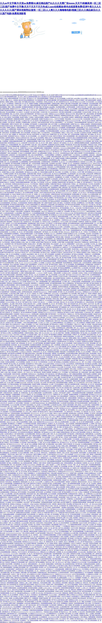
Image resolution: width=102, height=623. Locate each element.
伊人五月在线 (67, 367)
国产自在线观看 (73, 221)
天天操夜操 (50, 430)
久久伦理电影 (84, 386)
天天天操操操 (76, 439)
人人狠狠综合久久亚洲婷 (92, 574)
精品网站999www (62, 341)
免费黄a (50, 276)
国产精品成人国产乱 (59, 141)
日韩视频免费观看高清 (66, 326)
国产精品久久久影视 (58, 249)
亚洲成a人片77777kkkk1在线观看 (10, 618)
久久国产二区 (4, 380)
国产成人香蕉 (17, 120)
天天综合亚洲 (31, 143)
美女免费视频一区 (31, 286)
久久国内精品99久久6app (35, 526)
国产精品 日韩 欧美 (26, 449)
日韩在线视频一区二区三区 (52, 139)
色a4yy (14, 194)
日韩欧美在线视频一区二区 (87, 596)
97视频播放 (14, 327)
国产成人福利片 (83, 303)
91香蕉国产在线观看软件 (86, 606)
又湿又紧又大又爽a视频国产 (25, 495)
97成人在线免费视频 (86, 553)
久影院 (100, 137)
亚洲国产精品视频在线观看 (14, 387)
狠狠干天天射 (41, 141)
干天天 (2, 139)
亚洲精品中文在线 (68, 610)
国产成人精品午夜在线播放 (80, 144)
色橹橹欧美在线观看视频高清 (24, 401)
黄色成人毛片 (25, 252)
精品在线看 (32, 189)
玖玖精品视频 (86, 119)
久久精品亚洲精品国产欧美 (43, 473)
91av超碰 (30, 288)
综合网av (35, 115)
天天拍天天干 (96, 346)
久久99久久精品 (35, 418)
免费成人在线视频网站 (64, 543)
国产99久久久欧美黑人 (64, 615)
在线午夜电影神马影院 (43, 122)
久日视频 (90, 201)
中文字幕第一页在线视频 (39, 398)
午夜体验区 (27, 403)
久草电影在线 (17, 524)
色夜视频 (66, 110)
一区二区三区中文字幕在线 (88, 120)
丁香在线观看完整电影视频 (34, 240)
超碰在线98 (27, 511)
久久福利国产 (53, 456)
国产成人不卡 (71, 576)
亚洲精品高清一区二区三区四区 (38, 445)
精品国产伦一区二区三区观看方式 (35, 300)
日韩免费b (38, 464)
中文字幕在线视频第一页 (24, 546)
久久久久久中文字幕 (77, 119)
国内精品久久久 (78, 206)
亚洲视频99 (78, 577)
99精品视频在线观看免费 (61, 548)
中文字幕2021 (76, 155)
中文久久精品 (22, 98)
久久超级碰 (87, 244)
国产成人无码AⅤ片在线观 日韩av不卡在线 (42, 505)
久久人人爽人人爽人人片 (94, 158)
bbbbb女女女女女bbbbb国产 (84, 356)
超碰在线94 (50, 166)
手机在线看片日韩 (85, 196)
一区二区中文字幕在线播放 (71, 584)
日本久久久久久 (7, 589)
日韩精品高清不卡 (79, 471)
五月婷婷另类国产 (10, 569)
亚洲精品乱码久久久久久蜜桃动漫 (21, 475)
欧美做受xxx (34, 594)
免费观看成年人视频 (43, 538)
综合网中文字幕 (41, 356)
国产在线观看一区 (37, 221)
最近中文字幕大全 (71, 131)
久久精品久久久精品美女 (25, 351)
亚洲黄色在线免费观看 (45, 103)
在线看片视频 (25, 178)
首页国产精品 (43, 331)
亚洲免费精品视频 (38, 148)
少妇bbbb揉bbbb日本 (76, 230)
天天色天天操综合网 (94, 127)
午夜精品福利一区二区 (37, 427)
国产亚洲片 (98, 463)
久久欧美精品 (97, 591)
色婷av (36, 333)
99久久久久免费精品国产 (68, 175)
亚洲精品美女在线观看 (93, 375)
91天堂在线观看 (91, 278)
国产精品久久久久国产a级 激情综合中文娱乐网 (32, 329)
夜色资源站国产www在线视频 (59, 180)
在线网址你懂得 (6, 574)
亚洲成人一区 (75, 184)
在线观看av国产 (38, 232)
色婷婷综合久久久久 (44, 110)
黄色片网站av (84, 617)
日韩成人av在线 (74, 149)
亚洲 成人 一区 (54, 451)
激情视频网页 (96, 156)
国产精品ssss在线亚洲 (54, 201)
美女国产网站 (16, 576)
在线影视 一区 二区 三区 (33, 558)
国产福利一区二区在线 (74, 235)
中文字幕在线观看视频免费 (45, 206)
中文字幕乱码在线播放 (13, 384)
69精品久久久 (71, 314)
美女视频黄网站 (12, 389)
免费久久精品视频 (16, 107)
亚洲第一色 (37, 194)
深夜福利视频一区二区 (82, 127)
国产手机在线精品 (80, 344)
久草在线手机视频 (22, 230)
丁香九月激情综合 (56, 582)
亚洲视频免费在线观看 (35, 339)
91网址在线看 (3, 255)
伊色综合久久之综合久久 (22, 490)
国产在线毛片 (68, 319)
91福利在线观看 (85, 237)
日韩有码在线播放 (15, 413)
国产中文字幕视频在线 (68, 546)
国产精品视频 (3, 401)
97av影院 (93, 483)
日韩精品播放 (32, 577)
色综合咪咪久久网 (79, 495)
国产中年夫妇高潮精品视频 (7, 262)
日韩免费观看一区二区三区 (58, 161)
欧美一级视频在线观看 (42, 108)
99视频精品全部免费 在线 (67, 115)
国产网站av (45, 469)
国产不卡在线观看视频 (56, 290)
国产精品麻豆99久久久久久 (47, 120)
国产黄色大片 (88, 185)
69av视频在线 (41, 374)
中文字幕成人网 (91, 310)
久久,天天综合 (21, 196)
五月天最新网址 (44, 485)
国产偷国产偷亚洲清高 (96, 615)
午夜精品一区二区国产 (37, 293)
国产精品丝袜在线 (59, 197)
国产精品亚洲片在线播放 (20, 244)
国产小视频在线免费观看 (75, 374)
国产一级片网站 (97, 279)
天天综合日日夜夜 (87, 112)
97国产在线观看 (18, 517)
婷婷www (26, 218)
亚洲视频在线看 (13, 410)
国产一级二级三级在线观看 (80, 209)
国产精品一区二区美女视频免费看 (8, 507)
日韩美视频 (68, 358)
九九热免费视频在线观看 (38, 213)
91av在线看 (29, 247)
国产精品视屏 (10, 307)
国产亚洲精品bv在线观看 (87, 146)
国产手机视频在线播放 (26, 384)
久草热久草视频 (94, 449)
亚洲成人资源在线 (72, 540)
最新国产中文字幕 (25, 428)
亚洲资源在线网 (7, 278)
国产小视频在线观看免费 (55, 281)
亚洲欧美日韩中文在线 (11, 230)
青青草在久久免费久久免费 (43, 433)
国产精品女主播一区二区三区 (80, 504)
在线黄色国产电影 (76, 358)
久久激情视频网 (27, 153)
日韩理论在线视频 (93, 543)
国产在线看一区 (19, 365)
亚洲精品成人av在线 (53, 606)
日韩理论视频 (34, 297)
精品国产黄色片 (94, 117)
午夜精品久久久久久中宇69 (73, 485)
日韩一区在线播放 (47, 305)
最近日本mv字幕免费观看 (18, 589)
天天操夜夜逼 (30, 208)
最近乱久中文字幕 (70, 113)
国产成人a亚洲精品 (14, 189)
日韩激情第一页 (4, 410)
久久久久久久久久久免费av (19, 245)
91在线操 (55, 276)
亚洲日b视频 (22, 579)
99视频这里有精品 (48, 408)
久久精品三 (56, 392)
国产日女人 (74, 356)
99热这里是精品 (44, 190)
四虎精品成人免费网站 (24, 149)
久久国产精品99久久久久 (89, 478)
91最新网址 (44, 346)
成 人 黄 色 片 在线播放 (56, 586)
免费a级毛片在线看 (75, 553)
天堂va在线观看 (31, 492)
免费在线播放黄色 (32, 564)
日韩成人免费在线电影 (23, 435)
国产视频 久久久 (82, 620)
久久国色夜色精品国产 (64, 572)
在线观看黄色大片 (5, 156)
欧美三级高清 (8, 117)
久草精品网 (25, 600)
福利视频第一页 (73, 541)
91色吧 (45, 273)
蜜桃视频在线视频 (12, 546)
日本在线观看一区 (96, 233)
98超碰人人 (36, 185)
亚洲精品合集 (3, 430)
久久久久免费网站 (95, 442)
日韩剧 (87, 459)
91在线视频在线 (65, 201)
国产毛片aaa (65, 156)
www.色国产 (59, 163)
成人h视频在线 (78, 463)
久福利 (61, 499)
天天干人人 (74, 226)
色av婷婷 (30, 524)
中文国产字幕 (95, 396)
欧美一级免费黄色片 (26, 298)
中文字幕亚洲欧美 (7, 208)
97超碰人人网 (96, 398)
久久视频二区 (5, 521)
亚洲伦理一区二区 (46, 125)
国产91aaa (68, 274)
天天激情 (59, 534)
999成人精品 (56, 298)
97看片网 (27, 545)
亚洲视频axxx (43, 358)
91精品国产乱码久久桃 (6, 425)
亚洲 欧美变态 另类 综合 (25, 134)
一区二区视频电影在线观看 (25, 327)
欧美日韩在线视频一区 (88, 591)
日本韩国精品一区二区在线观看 (87, 149)
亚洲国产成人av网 (46, 410)
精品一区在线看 (47, 317)
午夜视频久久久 (4, 144)
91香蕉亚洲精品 (95, 404)
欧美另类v (43, 377)
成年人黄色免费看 (62, 209)
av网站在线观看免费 (13, 98)
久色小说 (78, 386)
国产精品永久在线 (57, 230)
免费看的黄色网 (79, 117)
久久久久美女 (14, 553)
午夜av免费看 (19, 211)
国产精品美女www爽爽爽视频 (45, 146)
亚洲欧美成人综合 (29, 276)
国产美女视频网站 (14, 440)
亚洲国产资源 (11, 391)
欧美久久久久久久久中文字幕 (73, 120)
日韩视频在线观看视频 (55, 310)
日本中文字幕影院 (88, 247)
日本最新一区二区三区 (64, 178)
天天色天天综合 (59, 459)
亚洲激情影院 (97, 392)
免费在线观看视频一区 (21, 310)
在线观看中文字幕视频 (54, 295)
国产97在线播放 (22, 492)
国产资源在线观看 (21, 377)
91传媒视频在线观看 (53, 189)
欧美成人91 (89, 432)
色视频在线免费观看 (68, 339)
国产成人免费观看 (72, 346)
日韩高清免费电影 (68, 463)
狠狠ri (9, 107)
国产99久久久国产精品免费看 (78, 432)
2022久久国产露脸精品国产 (27, 113)
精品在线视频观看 (25, 151)
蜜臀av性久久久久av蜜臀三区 (55, 211)
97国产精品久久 (30, 226)
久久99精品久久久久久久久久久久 (37, 613)
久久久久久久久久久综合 (82, 487)
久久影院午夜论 (33, 146)
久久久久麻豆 (24, 387)
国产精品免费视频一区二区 (22, 480)
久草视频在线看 (89, 264)
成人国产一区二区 (86, 483)
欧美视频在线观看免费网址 (80, 375)
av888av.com (94, 252)
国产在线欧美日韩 (81, 245)
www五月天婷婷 (83, 522)
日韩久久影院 (10, 591)
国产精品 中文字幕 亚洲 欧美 (15, 529)
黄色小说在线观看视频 (69, 136)
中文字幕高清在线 (42, 199)
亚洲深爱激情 (6, 187)
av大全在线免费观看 (15, 228)
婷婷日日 (34, 153)
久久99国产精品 (15, 557)
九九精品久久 (22, 225)
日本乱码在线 (37, 410)
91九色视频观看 (89, 572)
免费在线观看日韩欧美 (26, 497)
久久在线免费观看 (77, 112)
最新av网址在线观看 (52, 497)
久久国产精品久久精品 (11, 175)
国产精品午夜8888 (94, 283)
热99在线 (82, 161)
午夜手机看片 (10, 408)
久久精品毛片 (25, 504)
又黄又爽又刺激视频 (88, 206)
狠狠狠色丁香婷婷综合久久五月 (53, 117)
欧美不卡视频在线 (29, 569)
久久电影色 (23, 254)
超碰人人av (44, 240)
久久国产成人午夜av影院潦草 (53, 570)
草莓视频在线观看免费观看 (80, 502)
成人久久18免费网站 (17, 502)
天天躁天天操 (44, 112)
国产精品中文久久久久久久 (14, 444)
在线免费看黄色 (33, 264)
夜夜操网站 (10, 221)
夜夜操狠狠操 (5, 279)
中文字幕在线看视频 (25, 297)
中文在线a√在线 (26, 399)
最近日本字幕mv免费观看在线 (26, 100)
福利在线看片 (33, 596)
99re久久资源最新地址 (68, 283)
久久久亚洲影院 (19, 548)
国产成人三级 (96, 112)
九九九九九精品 (53, 594)
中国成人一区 (63, 550)
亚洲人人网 (16, 338)
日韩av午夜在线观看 (96, 365)
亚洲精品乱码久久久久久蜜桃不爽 (84, 461)
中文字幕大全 (92, 204)
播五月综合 (96, 432)
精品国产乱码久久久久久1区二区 (25, 194)
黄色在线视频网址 (48, 238)
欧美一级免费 (63, 297)
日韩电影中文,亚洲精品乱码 (77, 536)
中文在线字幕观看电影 (89, 153)
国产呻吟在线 (79, 564)
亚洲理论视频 (14, 420)
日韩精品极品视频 (4, 464)
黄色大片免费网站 (82, 338)
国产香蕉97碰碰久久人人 (59, 558)
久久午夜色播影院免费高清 (76, 247)
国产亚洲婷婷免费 (93, 610)
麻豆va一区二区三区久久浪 (40, 266)
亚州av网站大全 (16, 278)
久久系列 (56, 408)
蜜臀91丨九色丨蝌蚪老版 (22, 531)
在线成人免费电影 (92, 293)
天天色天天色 (90, 529)
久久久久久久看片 (90, 216)
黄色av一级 (66, 303)
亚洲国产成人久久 (75, 124)
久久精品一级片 (6, 557)
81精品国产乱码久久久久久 (81, 427)
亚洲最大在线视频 (79, 430)
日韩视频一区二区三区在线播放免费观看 (66, 552)
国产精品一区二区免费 (74, 466)
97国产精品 (69, 218)
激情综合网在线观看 (63, 216)
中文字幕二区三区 (17, 216)
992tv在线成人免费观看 (14, 206)
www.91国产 (27, 502)
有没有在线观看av (46, 524)
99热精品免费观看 (10, 341)
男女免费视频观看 (79, 264)
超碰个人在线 (4, 372)
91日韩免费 (91, 427)
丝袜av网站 (74, 255)
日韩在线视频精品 (91, 528)
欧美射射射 (14, 344)
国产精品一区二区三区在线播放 (29, 206)
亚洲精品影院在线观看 (89, 564)
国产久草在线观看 (26, 132)
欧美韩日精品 (58, 564)
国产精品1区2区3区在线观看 (72, 204)
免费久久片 (22, 605)
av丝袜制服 (81, 473)
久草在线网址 (67, 226)
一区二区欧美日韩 (68, 411)
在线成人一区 (82, 493)
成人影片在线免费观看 (24, 344)
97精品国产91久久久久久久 (40, 291)
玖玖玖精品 (99, 331)
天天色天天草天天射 (15, 267)
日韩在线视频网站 (59, 584)
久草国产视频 (61, 242)
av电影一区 (94, 178)
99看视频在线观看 (51, 425)
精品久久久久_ (63, 524)
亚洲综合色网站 (46, 250)
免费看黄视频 (37, 432)
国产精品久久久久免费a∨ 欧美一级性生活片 (60, 415)
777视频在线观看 (4, 124)
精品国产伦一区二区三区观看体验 (37, 368)
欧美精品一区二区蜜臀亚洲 (94, 245)
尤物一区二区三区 (21, 574)
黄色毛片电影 (3, 120)
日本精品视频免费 (13, 144)
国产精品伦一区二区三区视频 (50, 232)
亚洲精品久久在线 (73, 600)
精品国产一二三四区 (55, 464)
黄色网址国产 (21, 507)
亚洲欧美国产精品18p (56, 184)
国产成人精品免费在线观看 (40, 497)
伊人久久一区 (5, 445)
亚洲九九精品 (18, 101)
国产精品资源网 (91, 350)
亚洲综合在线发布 (5, 269)
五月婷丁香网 (81, 172)
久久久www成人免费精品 (91, 225)
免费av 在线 (76, 218)
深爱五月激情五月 (52, 341)
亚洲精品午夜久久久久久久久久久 (45, 422)
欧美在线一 (63, 449)
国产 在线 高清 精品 (31, 605)
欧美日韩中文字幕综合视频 (60, 540)
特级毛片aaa (45, 134)
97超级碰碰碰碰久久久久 (11, 488)
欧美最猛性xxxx (24, 146)
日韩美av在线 (21, 180)
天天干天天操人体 (27, 386)
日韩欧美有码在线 (8, 392)
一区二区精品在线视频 (32, 620)
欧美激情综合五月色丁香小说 (94, 380)
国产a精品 (60, 202)
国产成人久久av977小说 (94, 175)
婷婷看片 (14, 570)
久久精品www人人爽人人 (92, 286)
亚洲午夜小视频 (59, 237)
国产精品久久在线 (53, 618)
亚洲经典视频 (11, 540)
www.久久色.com (97, 107)
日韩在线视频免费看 (86, 516)
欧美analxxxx (39, 379)
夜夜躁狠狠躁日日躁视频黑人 (12, 233)
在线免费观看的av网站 (55, 160)
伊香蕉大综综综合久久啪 (79, 319)
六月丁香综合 (97, 505)
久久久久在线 (6, 511)
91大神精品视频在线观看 (52, 131)
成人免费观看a (86, 115)
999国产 (62, 298)
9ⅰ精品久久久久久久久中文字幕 (79, 526)
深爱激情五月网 (75, 288)
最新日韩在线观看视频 (42, 214)
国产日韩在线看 (73, 187)
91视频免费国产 (71, 244)
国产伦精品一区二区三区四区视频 (78, 201)
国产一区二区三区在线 (21, 471)
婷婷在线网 (77, 146)
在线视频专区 (26, 370)
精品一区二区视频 (30, 242)
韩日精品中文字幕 (75, 480)
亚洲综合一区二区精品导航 (73, 278)
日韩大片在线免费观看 (22, 422)
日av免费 (89, 107)
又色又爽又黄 (11, 122)
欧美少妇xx (45, 319)
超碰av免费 (86, 117)
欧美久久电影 (81, 271)
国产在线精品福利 (54, 269)
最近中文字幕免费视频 (74, 565)
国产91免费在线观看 (85, 457)
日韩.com (33, 428)
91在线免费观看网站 (71, 475)
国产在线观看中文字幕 (27, 396)
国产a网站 (39, 244)
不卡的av (20, 153)
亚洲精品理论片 (16, 396)
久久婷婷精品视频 (84, 394)
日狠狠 (10, 598)
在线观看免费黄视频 (62, 493)
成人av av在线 (46, 442)
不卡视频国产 (19, 423)
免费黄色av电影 (95, 290)
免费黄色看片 (96, 326)
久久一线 (96, 223)
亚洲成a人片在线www (15, 504)
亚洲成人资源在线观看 (93, 214)
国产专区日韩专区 (12, 432)
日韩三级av (33, 182)
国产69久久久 (46, 509)
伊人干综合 (11, 226)
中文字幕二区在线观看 (94, 184)
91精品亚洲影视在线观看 (86, 223)
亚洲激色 (19, 129)
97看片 (4, 387)
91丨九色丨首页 (35, 367)
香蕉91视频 (82, 379)
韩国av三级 (48, 137)
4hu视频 (14, 459)
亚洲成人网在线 (53, 543)
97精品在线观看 (48, 522)
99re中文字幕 (96, 163)
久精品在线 (92, 155)
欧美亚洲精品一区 (92, 187)
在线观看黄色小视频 (56, 187)
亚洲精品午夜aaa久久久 (30, 365)
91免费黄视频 (33, 279)
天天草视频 (65, 372)
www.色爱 (85, 543)
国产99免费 (92, 267)
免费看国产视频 (90, 166)
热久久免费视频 (33, 444)
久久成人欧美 (81, 611)
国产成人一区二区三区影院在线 (85, 309)
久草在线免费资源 (87, 262)
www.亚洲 (62, 502)
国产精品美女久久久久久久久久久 (45, 579)
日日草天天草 (50, 476)
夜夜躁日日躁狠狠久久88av (18, 242)
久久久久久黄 (86, 570)
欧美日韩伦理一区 (37, 134)
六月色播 (82, 288)
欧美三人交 (31, 466)
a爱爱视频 (94, 418)
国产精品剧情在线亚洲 (73, 331)
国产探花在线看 (92, 266)
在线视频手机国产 (67, 155)
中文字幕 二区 (94, 244)
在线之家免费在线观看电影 (10, 495)
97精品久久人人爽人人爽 (41, 226)
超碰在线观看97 (48, 379)
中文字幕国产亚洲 (74, 177)
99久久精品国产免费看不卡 (42, 310)
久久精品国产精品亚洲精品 (67, 403)
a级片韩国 (67, 103)
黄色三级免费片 (75, 615)
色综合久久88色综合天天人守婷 (87, 584)
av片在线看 (90, 420)
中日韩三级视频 (77, 449)
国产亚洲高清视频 (19, 433)
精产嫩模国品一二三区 (92, 557)
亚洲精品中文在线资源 (82, 428)
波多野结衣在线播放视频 (35, 615)
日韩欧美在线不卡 (52, 471)
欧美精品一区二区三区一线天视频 (50, 550)
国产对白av (31, 310)
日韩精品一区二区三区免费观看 (38, 341)
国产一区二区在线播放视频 (11, 161)
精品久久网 (3, 368)
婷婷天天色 (57, 321)
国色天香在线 (27, 427)
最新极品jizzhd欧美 (24, 488)
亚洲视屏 (71, 593)
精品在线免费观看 (4, 204)
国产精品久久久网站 (6, 333)
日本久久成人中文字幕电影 (8, 350)
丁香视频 (74, 500)
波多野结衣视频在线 (63, 286)
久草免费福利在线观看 (21, 514)
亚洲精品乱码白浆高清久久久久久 (21, 184)
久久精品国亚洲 (46, 389)
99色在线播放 (76, 125)
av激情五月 (65, 247)
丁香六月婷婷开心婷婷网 (28, 533)
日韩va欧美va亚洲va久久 (23, 593)
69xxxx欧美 (84, 278)
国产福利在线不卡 (88, 182)
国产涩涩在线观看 (73, 548)
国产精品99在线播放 (65, 139)
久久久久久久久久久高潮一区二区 (68, 170)
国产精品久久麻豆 (36, 132)
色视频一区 (80, 182)
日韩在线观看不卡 (49, 255)
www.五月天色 (96, 261)
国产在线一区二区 (64, 514)
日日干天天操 (89, 382)
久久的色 (56, 370)
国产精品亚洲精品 (93, 259)
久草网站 (83, 565)
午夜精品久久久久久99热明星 (56, 620)
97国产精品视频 (84, 399)
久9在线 (45, 528)
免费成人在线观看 (85, 124)
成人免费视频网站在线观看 (85, 500)
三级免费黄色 (59, 233)
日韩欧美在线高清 (11, 377)
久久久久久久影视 (78, 300)
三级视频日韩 (40, 365)
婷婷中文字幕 (85, 274)
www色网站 (3, 617)
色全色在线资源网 (92, 338)
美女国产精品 (75, 249)
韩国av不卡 (90, 540)
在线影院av (18, 430)
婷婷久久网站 (71, 180)
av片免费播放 (47, 492)
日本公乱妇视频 (46, 437)
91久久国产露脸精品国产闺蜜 (89, 230)
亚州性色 (7, 562)
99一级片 (56, 101)
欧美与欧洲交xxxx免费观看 (15, 353)
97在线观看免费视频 (91, 511)
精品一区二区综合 (15, 113)
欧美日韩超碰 (3, 391)
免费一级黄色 (49, 143)
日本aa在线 (3, 591)
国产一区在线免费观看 (32, 567)
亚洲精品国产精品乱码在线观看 (67, 512)
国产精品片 (9, 516)
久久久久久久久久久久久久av (39, 177)
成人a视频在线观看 (62, 577)
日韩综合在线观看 (39, 117)
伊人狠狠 (70, 199)
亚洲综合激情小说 (57, 247)
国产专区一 (89, 379)
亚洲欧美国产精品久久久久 (51, 512)
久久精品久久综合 (66, 273)
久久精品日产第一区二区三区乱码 (30, 120)
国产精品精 (71, 538)
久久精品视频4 (18, 213)
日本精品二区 (78, 115)
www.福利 (76, 132)
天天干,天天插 (65, 555)
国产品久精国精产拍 (78, 279)
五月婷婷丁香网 (92, 533)
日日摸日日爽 (95, 581)
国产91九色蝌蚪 (27, 555)
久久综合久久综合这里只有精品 (80, 259)
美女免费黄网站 (61, 353)
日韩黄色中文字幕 (76, 591)
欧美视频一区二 (86, 577)
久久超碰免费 (16, 516)
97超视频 (15, 225)
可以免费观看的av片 (51, 613)
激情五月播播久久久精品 (39, 454)
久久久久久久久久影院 (54, 617)
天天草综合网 (92, 548)
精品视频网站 (27, 461)
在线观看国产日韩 (9, 244)
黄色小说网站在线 (25, 538)
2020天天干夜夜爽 (68, 300)
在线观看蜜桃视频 (80, 129)
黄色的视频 (93, 343)
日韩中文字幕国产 (80, 100)
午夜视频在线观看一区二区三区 (8, 593)
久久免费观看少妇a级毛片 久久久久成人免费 (39, 127)
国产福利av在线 (51, 382)
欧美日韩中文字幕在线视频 (94, 213)
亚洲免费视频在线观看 (12, 582)
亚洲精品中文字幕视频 (67, 516)
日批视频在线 (27, 211)
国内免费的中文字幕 (47, 466)
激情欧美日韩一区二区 (52, 541)
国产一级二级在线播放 (25, 144)
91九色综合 (37, 382)
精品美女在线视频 (17, 555)
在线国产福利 (98, 148)
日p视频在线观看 (73, 379)
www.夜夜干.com (32, 230)
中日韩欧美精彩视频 (8, 240)
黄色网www (24, 331)
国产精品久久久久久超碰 (41, 113)
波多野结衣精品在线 (27, 291)
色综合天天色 (84, 204)
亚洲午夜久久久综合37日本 (38, 257)
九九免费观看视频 (13, 319)
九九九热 (20, 461)
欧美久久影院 (38, 363)
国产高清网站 (59, 303)
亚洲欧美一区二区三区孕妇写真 (56, 423)
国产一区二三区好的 (79, 327)
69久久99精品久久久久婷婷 (34, 574)
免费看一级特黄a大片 (93, 451)
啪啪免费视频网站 (8, 567)
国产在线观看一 (19, 322)
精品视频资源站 (28, 586)
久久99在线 (49, 285)
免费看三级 (99, 267)
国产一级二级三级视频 (15, 519)
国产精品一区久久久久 (64, 232)
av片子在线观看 (52, 493)
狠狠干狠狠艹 (38, 208)
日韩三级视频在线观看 (90, 618)
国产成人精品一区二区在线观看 (89, 333)
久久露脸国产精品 (76, 267)
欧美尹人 (5, 358)
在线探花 (71, 117)
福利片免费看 (67, 249)
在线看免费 (67, 459)
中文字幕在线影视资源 (58, 206)
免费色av (13, 317)
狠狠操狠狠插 (48, 279)
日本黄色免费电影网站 (46, 558)
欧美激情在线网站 (18, 283)
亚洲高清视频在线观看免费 (23, 182)
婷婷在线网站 (58, 579)
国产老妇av (14, 202)
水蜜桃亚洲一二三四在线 (21, 416)
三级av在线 (40, 440)
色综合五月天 (45, 208)
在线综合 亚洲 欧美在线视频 (25, 565)
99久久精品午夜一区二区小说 (33, 156)
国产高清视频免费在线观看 (53, 519)
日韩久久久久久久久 (51, 368)
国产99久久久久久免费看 (95, 197)
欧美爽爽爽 (27, 505)
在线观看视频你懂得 (5, 235)
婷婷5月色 (86, 582)
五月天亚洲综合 (70, 363)
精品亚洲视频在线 (68, 262)
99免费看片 (18, 122)
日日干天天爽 (74, 528)
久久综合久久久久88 (68, 213)
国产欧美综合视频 (67, 579)
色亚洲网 (54, 242)
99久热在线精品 (51, 517)
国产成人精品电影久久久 (34, 471)
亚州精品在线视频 (62, 456)
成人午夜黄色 (37, 524)
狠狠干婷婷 (51, 346)
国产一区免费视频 (56, 344)
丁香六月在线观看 (68, 454)
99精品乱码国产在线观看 (79, 380)
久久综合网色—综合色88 (84, 233)
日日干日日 (68, 447)
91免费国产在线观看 (8, 173)
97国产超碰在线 (50, 589)
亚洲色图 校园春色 (10, 137)
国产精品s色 (7, 449)
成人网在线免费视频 (9, 285)
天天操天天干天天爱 (43, 264)
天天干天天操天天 (70, 317)
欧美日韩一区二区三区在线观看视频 (81, 189)
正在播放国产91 (55, 221)
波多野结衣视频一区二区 (60, 165)
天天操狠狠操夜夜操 (95, 274)
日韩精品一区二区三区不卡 (28, 108)
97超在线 (7, 190)
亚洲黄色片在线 (24, 264)
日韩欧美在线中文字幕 (27, 187)
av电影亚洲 (12, 155)
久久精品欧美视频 (42, 124)
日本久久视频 (18, 105)
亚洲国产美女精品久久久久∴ (46, 119)
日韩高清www (13, 492)
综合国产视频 (92, 249)
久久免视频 (41, 262)
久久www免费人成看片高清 (28, 522)
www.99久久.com (14, 329)
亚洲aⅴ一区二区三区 (25, 293)
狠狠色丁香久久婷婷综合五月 (62, 255)
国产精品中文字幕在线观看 (81, 550)
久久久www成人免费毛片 (94, 499)
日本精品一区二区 (97, 379)
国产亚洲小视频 (38, 107)
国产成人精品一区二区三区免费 (83, 586)
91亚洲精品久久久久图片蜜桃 (71, 533)
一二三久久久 (39, 273)
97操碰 (58, 432)
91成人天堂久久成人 (71, 497)
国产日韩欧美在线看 (61, 331)
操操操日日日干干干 (15, 108)
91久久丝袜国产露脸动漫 (30, 543)
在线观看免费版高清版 (89, 594)
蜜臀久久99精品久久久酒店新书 (16, 380)
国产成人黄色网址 (31, 589)
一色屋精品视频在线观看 (57, 329)
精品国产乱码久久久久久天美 (17, 509)
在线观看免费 (63, 185)
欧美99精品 (44, 560)
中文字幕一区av (40, 500)
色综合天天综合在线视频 (22, 326)
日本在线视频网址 (50, 511)
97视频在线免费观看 (46, 468)
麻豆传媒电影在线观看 (22, 521)
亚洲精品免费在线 (4, 149)
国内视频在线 (11, 423)
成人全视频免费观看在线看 (53, 403)
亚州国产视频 (67, 591)
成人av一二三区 (69, 206)
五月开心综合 (79, 244)
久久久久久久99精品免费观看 (68, 148)
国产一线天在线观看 (89, 113)
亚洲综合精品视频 (24, 250)
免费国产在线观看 (60, 158)
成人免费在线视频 (4, 108)
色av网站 (2, 394)
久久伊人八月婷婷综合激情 (12, 538)
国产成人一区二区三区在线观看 (57, 190)
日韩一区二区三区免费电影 (13, 254)
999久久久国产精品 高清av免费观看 (68, 105)
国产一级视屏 (70, 618)
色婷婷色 (59, 452)
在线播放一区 (85, 558)
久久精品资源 (26, 283)
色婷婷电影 (3, 115)
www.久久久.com (11, 422)
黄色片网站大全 (78, 593)
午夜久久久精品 (78, 581)
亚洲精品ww (73, 396)
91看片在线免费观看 (83, 108)
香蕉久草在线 (3, 546)
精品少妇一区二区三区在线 (67, 302)
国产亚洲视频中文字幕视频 (84, 396)
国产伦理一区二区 (5, 298)
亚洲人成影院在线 (97, 589)
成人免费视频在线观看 (6, 428)
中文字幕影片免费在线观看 (38, 511)
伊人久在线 (11, 339)
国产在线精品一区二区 (95, 545)
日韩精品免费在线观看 (26, 468)
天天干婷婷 (67, 288)
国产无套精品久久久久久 (45, 391)
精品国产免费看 (36, 384)
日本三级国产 (46, 348)
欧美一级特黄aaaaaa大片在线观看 (65, 495)
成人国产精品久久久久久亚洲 (77, 101)
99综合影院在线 (83, 184)
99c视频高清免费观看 (27, 107)
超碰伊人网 (3, 382)
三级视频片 (42, 131)
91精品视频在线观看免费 (62, 271)
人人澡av (31, 261)
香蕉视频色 (16, 468)
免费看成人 (75, 447)
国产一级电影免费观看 (71, 398)
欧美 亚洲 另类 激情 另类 (6, 524)
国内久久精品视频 (60, 487)
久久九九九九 (6, 553)
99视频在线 (95, 132)
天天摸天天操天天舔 (35, 175)
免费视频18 (80, 589)
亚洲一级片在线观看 (30, 209)
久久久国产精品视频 (38, 343)
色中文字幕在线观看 (30, 180)
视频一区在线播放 (89, 148)
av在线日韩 (87, 365)
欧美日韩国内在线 (82, 238)
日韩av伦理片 (77, 242)
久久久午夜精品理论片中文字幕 (80, 476)
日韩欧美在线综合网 (23, 261)
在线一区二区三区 (39, 254)
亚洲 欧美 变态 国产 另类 (51, 399)
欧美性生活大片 (32, 374)
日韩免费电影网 (73, 156)
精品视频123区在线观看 (19, 567)
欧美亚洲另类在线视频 (84, 555)
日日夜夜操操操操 (22, 202)
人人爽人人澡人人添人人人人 (75, 160)
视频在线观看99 (9, 300)
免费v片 (63, 132)
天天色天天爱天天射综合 (36, 218)
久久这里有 (33, 178)
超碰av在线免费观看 (74, 350)
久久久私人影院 (64, 350)
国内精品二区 (73, 555)
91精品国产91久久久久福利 (55, 226)
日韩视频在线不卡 (90, 344)
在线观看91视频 (43, 314)
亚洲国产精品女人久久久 (86, 389)
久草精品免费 (51, 204)
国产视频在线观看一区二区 (48, 158)
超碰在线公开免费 (79, 608)
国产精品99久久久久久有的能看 (44, 406)
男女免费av (69, 504)
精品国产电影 (33, 538)
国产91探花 (23, 404)
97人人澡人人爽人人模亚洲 (83, 410)
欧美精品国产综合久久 (14, 136)
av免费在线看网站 (57, 386)
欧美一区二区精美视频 (92, 307)
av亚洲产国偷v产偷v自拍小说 (43, 242)
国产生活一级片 (76, 355)
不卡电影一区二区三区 (14, 148)
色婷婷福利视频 (78, 321)
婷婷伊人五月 (11, 469)
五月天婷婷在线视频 (8, 250)
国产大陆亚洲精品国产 (8, 295)
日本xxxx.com (52, 601)
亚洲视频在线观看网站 (50, 440)
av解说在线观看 (67, 334)
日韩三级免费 (85, 305)
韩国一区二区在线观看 (25, 367)
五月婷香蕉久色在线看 (86, 132)
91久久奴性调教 (73, 293)
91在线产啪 (66, 379)
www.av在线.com (88, 507)
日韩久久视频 (88, 255)
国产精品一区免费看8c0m (78, 202)
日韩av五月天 (50, 533)
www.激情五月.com (89, 505)
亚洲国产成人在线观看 (91, 221)
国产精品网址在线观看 (95, 108)
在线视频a (54, 182)
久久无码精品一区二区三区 (16, 232)
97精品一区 (87, 273)
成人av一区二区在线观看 (25, 398)
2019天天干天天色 (93, 209)
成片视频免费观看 (43, 594)
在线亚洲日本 (41, 235)
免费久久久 (78, 175)
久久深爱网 (84, 235)
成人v (77, 418)
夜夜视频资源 (16, 481)
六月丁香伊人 (21, 406)
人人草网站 (92, 423)
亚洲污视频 (13, 521)
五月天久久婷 (5, 329)
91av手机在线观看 (58, 430)
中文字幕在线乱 (34, 184)
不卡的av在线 (87, 312)
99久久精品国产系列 (66, 387)
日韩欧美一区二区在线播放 (79, 334)
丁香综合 (85, 232)
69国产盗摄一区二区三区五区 (72, 250)
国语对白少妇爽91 (82, 187)
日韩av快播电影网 (25, 338)
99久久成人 (72, 386)
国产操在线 (62, 447)
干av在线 (98, 411)
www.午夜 (58, 387)
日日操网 (38, 196)
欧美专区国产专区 (31, 493)
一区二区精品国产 (82, 158)
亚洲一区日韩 (65, 452)
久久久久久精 (54, 348)
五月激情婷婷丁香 (64, 505)
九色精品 (31, 117)
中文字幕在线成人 (46, 132)
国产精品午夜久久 (54, 208)
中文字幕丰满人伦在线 (68, 560)
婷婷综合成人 (44, 452)
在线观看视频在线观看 (92, 447)
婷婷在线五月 (91, 122)
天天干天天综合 (31, 245)
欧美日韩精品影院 (30, 375)
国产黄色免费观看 (81, 310)
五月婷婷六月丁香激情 (94, 490)
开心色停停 (93, 413)
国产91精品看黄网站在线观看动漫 (66, 100)
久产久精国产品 (53, 216)
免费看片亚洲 (68, 569)
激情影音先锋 (66, 225)
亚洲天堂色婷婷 (16, 374)
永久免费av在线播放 (18, 598)
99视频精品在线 (49, 321)
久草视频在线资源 (45, 161)
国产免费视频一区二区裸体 (21, 346)
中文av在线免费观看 (92, 562)
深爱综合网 (3, 221)
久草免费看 (67, 211)
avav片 (99, 119)
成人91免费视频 (87, 589)
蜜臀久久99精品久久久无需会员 (75, 594)
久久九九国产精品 (15, 259)
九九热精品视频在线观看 (89, 497)
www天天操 (91, 303)
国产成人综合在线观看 (83, 168)
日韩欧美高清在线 (55, 194)
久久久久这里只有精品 (48, 363)
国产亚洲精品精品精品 (74, 223)
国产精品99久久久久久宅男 (48, 432)
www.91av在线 (93, 305)
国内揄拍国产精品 (67, 476)
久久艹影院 (19, 379)
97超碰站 (97, 310)
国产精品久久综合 (45, 252)
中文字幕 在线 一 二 (48, 245)
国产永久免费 (93, 329)
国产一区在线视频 (24, 615)
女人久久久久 (35, 131)
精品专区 (25, 274)
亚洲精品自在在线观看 (88, 341)
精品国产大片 (66, 480)
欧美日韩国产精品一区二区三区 (36, 416)
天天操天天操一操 (67, 151)
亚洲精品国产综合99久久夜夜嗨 (56, 144)
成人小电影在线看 (83, 372)
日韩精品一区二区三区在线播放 (34, 394)
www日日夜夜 (3, 136)
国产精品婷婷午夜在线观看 (94, 192)
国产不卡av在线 (37, 271)
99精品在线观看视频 (35, 105)
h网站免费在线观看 (56, 156)
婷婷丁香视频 (68, 605)
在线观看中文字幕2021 (57, 252)
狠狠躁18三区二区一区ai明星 (60, 394)
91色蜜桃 (46, 216)
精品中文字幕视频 (10, 237)
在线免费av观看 (48, 553)
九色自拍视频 (67, 305)
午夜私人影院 (64, 445)
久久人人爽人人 (92, 98)
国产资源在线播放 (32, 572)
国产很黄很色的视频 (47, 480)
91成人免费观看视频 (57, 262)
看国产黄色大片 (27, 213)
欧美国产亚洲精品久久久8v (70, 233)
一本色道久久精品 (71, 478)
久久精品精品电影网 (8, 213)
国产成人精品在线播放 (20, 173)
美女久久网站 (20, 218)
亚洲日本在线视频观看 (15, 500)
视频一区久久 (9, 100)
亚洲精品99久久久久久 (86, 163)
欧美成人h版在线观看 (68, 404)
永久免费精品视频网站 (87, 444)
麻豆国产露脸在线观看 (28, 447)
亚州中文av (49, 562)
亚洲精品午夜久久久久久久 (45, 151)
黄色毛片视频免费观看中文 (77, 572)
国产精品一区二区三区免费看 (70, 108)
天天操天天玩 (52, 319)
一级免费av (63, 507)
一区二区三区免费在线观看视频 (88, 125)
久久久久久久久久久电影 (80, 269)
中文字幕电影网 (39, 100)
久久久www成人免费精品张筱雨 (75, 185)
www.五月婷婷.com (96, 250)
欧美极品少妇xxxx (37, 509)
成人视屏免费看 (24, 259)
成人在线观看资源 (92, 466)
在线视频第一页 (12, 348)
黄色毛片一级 (49, 141)
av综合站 (85, 499)
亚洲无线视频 (20, 459)
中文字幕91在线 (23, 478)
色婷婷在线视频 (56, 507)
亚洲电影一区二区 (67, 163)
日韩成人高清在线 (48, 101)
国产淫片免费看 (85, 329)
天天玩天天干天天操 (60, 363)
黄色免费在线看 (83, 533)
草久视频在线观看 (94, 582)
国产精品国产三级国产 (65, 392)
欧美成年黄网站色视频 (72, 353)
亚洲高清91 (9, 283)
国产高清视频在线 (18, 177)
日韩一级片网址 (73, 611)
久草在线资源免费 (68, 469)
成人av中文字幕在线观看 (63, 360)
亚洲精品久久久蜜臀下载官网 (24, 266)
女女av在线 (79, 208)
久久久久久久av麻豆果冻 (33, 358)
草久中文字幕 (81, 255)
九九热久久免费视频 (57, 339)
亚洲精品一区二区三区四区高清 (77, 382)
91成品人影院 (82, 420)
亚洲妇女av (82, 360)
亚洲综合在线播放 (15, 214)
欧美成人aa (43, 360)
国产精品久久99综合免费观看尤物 (56, 490)
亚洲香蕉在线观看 (24, 189)
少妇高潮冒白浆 (14, 579)
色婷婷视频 (98, 613)
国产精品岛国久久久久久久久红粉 (53, 593)
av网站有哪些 (69, 327)
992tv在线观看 (91, 416)
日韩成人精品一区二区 (21, 368)
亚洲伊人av (3, 399)
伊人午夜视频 (79, 295)
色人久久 (52, 233)
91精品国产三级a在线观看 (31, 119)
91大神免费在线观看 (28, 548)
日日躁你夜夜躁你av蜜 (82, 317)
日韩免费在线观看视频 (82, 440)
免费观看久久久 (16, 208)
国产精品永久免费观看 (35, 480)
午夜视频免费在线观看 (47, 502)
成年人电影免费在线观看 (82, 136)
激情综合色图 (44, 163)
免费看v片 (36, 463)
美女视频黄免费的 (60, 107)
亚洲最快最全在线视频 (53, 351)
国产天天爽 (26, 483)
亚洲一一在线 (45, 464)
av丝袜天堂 (84, 214)
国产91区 (2, 312)
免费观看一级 (48, 365)
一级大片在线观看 (70, 423)
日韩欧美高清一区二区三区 (40, 351)
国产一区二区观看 (12, 406)
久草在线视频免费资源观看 (18, 156)
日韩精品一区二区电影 (22, 466)
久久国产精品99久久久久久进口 (55, 454)
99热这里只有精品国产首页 (40, 565)
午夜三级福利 (19, 427)
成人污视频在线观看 (59, 238)
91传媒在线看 (73, 271)
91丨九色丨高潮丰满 (23, 485)
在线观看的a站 (40, 237)
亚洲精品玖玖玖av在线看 (39, 307)
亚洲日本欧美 (5, 132)
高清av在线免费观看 (89, 534)
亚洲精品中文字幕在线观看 (18, 562)
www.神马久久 (71, 418)
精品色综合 (89, 398)
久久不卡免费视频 (54, 185)
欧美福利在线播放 (33, 588)
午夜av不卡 (66, 315)
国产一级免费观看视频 (42, 281)
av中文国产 (46, 456)
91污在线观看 (8, 570)
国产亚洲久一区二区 (29, 529)
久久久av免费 (38, 481)
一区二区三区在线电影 (38, 487)
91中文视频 (29, 509)
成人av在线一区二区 (30, 420)
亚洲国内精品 (24, 392)
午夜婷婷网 (19, 199)
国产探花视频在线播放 (86, 488)
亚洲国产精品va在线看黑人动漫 (55, 463)
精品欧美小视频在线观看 (34, 202)
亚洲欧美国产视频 (31, 173)
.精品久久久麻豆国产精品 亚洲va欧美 (76, 598)
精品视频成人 (5, 303)
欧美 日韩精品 (85, 545)
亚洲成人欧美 (50, 584)
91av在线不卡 (18, 192)
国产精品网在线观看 (95, 168)
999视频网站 (98, 415)
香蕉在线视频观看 (36, 211)
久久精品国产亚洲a (42, 459)
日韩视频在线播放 (75, 333)
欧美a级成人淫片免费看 (72, 490)
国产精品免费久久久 (80, 302)
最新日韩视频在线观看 (6, 555)
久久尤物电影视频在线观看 (58, 137)
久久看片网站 (38, 601)
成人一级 (80, 497)
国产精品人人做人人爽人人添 (58, 389)
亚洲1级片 (67, 329)
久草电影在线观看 (76, 281)
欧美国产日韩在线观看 (22, 158)
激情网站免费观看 (73, 394)
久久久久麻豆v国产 (45, 439)
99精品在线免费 (33, 531)
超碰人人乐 (87, 295)
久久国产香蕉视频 (38, 233)
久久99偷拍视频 (45, 404)
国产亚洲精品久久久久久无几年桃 (81, 151)
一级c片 (41, 534)
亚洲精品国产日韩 (64, 149)
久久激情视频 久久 (44, 269)
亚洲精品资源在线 (65, 432)
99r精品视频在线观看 (8, 514)
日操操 (68, 406)
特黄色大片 (83, 350)
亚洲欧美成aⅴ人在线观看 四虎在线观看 (79, 401)
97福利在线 (80, 165)
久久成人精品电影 (45, 194)
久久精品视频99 (63, 293)
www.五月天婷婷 (22, 581)
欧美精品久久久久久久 (75, 362)
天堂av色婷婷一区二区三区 (26, 201)
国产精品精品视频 (94, 476)
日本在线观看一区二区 (60, 420)
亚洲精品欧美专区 (73, 493)
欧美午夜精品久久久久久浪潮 (55, 367)
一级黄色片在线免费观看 (82, 180)
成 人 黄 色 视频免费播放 (38, 350)
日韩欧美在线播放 (29, 333)
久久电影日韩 (48, 247)
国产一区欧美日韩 (30, 562)
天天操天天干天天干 (8, 386)
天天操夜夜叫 (36, 439)
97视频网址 (82, 286)
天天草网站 (51, 108)
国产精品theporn (45, 451)
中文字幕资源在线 (43, 362)
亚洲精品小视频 (94, 546)
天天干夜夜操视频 (91, 512)
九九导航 (5, 598)
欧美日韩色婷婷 (75, 606)
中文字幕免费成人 (69, 324)
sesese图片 (18, 399)
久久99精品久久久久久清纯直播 (83, 141)
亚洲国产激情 (32, 326)
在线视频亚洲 (52, 452)
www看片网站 (76, 387)
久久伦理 (7, 550)
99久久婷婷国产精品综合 (59, 278)
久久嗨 (74, 295)
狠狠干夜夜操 (46, 244)
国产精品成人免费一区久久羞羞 (64, 517)
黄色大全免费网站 (34, 600)
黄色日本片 (7, 596)
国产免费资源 (98, 427)
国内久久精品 (44, 516)
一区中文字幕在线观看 (33, 269)
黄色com (30, 168)
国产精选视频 (27, 131)
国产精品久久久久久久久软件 (92, 257)
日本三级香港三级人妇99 (94, 408)
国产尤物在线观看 (41, 180)
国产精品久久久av (62, 576)
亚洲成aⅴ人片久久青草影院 (40, 201)
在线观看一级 (16, 392)
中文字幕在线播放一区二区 (69, 310)
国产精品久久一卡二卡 (93, 598)
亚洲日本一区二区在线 (11, 196)
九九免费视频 (84, 155)
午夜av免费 (53, 473)
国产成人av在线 (37, 220)
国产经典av (7, 420)
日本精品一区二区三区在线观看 (56, 358)
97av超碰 (46, 618)
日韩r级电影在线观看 (96, 124)
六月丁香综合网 (43, 555)
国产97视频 (97, 420)
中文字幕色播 (40, 182)
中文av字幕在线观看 (23, 315)
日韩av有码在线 (90, 302)
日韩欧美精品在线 (80, 433)
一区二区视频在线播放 (6, 456)
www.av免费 (84, 466)
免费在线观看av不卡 (22, 127)
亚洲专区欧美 (73, 285)
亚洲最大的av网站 (84, 615)
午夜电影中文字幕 (13, 168)
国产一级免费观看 (46, 339)
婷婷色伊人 (44, 295)
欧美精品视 (46, 601)
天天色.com (48, 182)
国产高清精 (24, 524)
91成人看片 (34, 144)
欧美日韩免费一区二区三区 (67, 269)
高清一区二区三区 (40, 143)
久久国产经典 (10, 617)
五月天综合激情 (90, 101)
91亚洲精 (45, 259)
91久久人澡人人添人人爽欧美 (52, 416)
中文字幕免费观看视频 (36, 338)
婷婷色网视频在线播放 (62, 382)
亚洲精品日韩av (50, 581)
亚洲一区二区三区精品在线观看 (32, 249)
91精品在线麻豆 (9, 480)
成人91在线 (98, 605)
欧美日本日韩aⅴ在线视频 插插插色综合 (52, 228)
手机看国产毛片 (41, 519)
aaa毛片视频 (56, 502)
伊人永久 (32, 545)
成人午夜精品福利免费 (26, 463)
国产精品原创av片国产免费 (82, 283)
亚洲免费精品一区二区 (43, 543)
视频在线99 (76, 389)
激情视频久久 (31, 473)
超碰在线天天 (78, 546)
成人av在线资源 (63, 399)
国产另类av (10, 541)
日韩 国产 (16, 250)
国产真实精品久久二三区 (94, 522)
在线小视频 (92, 372)
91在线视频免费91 (16, 187)
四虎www (61, 110)
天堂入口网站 (66, 553)
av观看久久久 (64, 519)
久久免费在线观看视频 (60, 166)
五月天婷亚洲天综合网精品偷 (25, 432)
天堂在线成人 (56, 148)
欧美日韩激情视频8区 (33, 478)
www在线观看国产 (27, 160)
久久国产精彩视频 (12, 485)
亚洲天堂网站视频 (32, 442)
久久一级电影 (72, 440)
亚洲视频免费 (90, 392)
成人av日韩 (98, 502)
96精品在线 (44, 204)
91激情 (50, 529)
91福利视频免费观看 (31, 166)
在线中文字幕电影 (24, 319)
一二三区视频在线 (65, 526)
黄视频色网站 (98, 190)
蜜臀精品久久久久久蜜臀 (83, 475)
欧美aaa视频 (34, 370)
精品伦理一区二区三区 (89, 411)
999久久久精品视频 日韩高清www (38, 490)
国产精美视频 (98, 113)
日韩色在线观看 (50, 398)
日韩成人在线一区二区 (40, 517)
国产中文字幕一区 (37, 456)
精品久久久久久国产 (57, 305)
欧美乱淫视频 (19, 403)
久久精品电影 (85, 267)
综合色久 (74, 367)
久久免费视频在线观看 (64, 124)
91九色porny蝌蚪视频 (23, 452)
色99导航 (12, 379)
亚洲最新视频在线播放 (35, 346)
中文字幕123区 (78, 538)
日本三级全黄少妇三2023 (6, 177)
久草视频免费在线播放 (88, 228)
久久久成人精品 (82, 552)
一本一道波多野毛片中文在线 (45, 136)
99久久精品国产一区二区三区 (58, 244)
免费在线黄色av (24, 618)
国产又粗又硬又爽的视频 (50, 100)
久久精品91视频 (84, 249)
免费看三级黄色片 (11, 127)
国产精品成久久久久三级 (61, 338)
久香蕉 (68, 558)
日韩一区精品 (74, 178)
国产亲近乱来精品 (30, 196)
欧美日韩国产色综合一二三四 (7, 158)
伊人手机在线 (18, 386)
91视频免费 (86, 492)
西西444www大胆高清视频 (21, 577)
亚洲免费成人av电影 (15, 291)
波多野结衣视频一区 (94, 403)
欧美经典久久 (76, 298)
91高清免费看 (12, 266)
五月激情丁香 (92, 524)
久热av (31, 504)
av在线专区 (34, 122)
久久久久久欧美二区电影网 (77, 225)
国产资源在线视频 (15, 163)
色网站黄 (4, 297)
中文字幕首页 (49, 223)
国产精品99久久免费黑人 (85, 456)
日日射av (80, 273)
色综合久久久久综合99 (77, 348)
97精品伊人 (79, 543)
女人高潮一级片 (79, 336)
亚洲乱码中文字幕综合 (35, 483)
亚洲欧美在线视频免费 (36, 250)
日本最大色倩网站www (90, 473)
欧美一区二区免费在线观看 (62, 422)
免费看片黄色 (83, 134)
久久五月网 (76, 199)
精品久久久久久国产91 (54, 516)
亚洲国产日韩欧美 (41, 589)
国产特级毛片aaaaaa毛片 (73, 617)
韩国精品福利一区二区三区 (20, 288)
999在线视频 (11, 276)
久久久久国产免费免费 (61, 346)
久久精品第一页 (23, 168)
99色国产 (68, 481)
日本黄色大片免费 (56, 492)
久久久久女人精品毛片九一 (36, 611)
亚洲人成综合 (78, 404)
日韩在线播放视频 (28, 336)
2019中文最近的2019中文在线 (47, 192)
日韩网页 (13, 528)
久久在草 (50, 362)
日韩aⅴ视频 (39, 353)
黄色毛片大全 (77, 469)
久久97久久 (63, 131)
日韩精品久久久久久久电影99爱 (61, 285)
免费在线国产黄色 (12, 261)
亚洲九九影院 (70, 166)
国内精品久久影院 (83, 105)
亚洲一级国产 (96, 218)
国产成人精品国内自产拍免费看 (29, 312)
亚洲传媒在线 (44, 384)
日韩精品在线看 (56, 103)
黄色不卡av (49, 249)
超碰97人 (48, 180)
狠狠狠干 (71, 519)
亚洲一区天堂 (56, 603)
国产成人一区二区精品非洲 (28, 500)
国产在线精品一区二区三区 (67, 143)
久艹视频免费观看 (28, 170)
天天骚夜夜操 (10, 103)
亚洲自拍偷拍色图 (91, 285)
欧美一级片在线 (41, 581)
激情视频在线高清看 (18, 209)
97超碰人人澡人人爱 (5, 281)
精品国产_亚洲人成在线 (62, 557)
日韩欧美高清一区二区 (48, 220)
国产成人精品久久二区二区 (17, 355)
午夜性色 (39, 319)
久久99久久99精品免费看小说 (32, 204)
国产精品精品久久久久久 (25, 115)
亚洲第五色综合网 (85, 355)
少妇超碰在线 (76, 163)
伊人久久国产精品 (27, 617)
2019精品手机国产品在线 (6, 125)
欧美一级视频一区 (13, 134)
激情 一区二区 (77, 464)
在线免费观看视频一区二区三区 (41, 396)
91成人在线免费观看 (72, 456)
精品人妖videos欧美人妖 (57, 250)
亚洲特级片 (82, 331)
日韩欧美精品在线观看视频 (36, 610)
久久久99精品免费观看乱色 (73, 161)
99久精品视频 (87, 165)
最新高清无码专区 (82, 481)
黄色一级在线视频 (12, 315)
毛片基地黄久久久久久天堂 (85, 276)
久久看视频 (79, 509)
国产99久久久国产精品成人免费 (42, 187)
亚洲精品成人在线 (48, 370)
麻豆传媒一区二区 (28, 534)
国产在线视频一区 (77, 605)
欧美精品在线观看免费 (67, 416)
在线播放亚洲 (28, 456)
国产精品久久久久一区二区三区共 (69, 442)
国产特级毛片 (10, 346)
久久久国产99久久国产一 (15, 610)
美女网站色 (47, 233)
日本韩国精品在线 (60, 327)
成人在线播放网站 (4, 160)
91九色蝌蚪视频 (74, 522)
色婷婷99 (42, 570)
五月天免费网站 (19, 110)
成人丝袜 (36, 536)
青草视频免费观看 (71, 127)
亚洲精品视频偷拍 (20, 415)
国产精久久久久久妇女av (28, 464)
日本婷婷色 (45, 447)
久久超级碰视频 (40, 255)
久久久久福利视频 (75, 237)
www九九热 (61, 521)
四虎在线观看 (70, 507)
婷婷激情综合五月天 (64, 101)
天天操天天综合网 (63, 276)
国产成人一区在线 (63, 437)
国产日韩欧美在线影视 (38, 247)
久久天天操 (89, 360)
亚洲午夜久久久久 (36, 295)
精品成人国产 (84, 464)
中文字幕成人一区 (78, 411)
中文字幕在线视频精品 (21, 255)
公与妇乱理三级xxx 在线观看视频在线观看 (77, 137)
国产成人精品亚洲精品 (13, 351)
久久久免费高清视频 (93, 194)
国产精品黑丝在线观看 (46, 428)
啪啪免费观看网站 (53, 447)
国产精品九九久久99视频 (16, 336)
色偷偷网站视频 (19, 591)
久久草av (7, 286)
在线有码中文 (24, 267)
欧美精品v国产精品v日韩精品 (27, 584)
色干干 (96, 271)
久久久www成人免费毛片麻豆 (8, 603)
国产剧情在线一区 (71, 182)
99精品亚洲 (71, 582)
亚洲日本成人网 (88, 279)
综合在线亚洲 (28, 487)
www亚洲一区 (11, 403)
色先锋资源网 (74, 103)
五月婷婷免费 (59, 435)
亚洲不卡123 (7, 271)
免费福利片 (83, 480)
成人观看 (12, 303)
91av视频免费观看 (5, 528)
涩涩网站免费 (24, 163)
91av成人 (50, 273)
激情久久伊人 (51, 435)
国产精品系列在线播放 (60, 146)
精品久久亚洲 (10, 105)
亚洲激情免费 (56, 279)
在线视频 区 (39, 245)
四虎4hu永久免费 (48, 610)
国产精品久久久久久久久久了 (78, 211)
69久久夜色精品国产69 (13, 584)
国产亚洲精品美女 (60, 204)
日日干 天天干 (37, 165)
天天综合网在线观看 (75, 514)
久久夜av (80, 492)
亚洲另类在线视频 (94, 487)
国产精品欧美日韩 (38, 553)
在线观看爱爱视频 (94, 445)
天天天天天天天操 (7, 608)
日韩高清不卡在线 (92, 144)
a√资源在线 (23, 334)
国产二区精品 (86, 576)
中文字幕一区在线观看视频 (87, 415)
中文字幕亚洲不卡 (96, 603)
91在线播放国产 (11, 368)
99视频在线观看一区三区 (36, 197)
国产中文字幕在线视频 (60, 266)
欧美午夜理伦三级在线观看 (29, 356)
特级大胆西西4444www (92, 129)
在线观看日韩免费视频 (47, 165)
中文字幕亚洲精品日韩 (20, 139)
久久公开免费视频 (20, 362)
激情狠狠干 (40, 408)
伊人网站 (40, 370)
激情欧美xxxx (78, 576)
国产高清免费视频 (35, 502)
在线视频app (18, 290)
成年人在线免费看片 (70, 391)
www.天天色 (59, 213)
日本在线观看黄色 (15, 298)
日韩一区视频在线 (5, 214)
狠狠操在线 (65, 593)
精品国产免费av (24, 117)
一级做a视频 (98, 155)
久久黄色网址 (61, 613)
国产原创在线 (37, 372)
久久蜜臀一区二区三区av (25, 185)
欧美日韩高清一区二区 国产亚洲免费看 (57, 199)
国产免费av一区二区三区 (94, 134)
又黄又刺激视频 (52, 240)
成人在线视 (30, 348)
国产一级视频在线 (28, 165)
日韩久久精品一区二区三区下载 (34, 317)
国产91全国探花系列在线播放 (33, 550)
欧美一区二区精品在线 (13, 115)
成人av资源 (44, 382)
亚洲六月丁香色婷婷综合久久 (83, 220)
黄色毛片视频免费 (58, 610)
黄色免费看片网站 (5, 572)
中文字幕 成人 (33, 440)
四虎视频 (6, 509)
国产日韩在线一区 (92, 269)
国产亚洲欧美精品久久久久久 (42, 290)
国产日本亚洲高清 (66, 254)
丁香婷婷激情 (31, 125)
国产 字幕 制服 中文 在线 (16, 305)
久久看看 (9, 216)
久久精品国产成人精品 (56, 404)
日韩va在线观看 (74, 452)
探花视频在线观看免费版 (49, 534)
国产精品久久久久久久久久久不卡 (20, 611)
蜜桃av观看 (92, 459)
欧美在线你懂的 (33, 315)
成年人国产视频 (7, 396)
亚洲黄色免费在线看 (9, 418)
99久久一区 (42, 541)
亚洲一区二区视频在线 (15, 522)
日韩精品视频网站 (87, 261)
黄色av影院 (63, 617)
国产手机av (98, 423)
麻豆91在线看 (15, 605)
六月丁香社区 (62, 618)
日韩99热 (15, 100)
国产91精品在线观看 (91, 100)
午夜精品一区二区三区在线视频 (28, 136)
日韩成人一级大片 (48, 218)
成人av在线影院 (45, 225)
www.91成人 (16, 334)
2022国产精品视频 (44, 324)
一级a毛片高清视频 (90, 536)
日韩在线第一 (27, 177)
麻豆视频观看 (55, 524)
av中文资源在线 (54, 110)
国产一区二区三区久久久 (6, 606)
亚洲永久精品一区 (21, 317)
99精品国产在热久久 (56, 439)
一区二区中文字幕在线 (44, 149)
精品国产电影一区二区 (77, 232)
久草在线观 (36, 168)
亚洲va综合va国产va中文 (50, 209)
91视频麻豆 (44, 435)
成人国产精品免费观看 (16, 600)
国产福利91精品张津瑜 (71, 238)
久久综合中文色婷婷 (97, 601)
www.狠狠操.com (69, 141)
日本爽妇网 (26, 610)
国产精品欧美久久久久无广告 (47, 478)
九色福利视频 (27, 622)
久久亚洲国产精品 (12, 180)
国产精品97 (64, 464)
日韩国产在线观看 (52, 291)
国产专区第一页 (51, 495)
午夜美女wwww (49, 546)
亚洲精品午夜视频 (9, 139)
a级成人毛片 (23, 269)
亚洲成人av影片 (39, 387)
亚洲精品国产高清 (75, 329)
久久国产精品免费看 (40, 533)
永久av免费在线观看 (59, 481)
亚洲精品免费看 (58, 245)
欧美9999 (70, 209)
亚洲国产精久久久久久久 (26, 148)
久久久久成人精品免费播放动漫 (16, 545)
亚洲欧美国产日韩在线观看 (70, 290)
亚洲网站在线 (47, 293)
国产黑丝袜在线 (18, 125)
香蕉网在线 (57, 115)
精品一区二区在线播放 (53, 514)
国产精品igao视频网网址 (64, 267)
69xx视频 (28, 499)
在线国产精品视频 (83, 408)
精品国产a (81, 534)
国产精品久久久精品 (69, 312)
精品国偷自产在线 (91, 552)
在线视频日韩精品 (47, 278)
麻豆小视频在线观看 (42, 493)
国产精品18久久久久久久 (9, 601)
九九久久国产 (89, 177)
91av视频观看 (43, 168)
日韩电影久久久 (71, 451)
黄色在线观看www (52, 572)
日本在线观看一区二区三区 (32, 380)
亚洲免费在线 (3, 469)
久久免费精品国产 (16, 447)
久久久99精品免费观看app (57, 322)
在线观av (6, 131)
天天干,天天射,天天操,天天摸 (14, 356)
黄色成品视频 (90, 502)
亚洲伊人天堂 (76, 468)
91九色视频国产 (17, 606)
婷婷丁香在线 (42, 463)
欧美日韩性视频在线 (66, 194)
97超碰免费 (41, 591)
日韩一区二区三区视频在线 (9, 218)
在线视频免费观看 (83, 490)
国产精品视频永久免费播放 (56, 334)
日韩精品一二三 (57, 428)
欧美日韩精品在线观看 (9, 274)
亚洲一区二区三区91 (44, 333)
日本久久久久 (29, 372)
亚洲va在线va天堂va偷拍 (90, 608)
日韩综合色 (33, 475)
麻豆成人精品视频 (34, 430)
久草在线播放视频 (22, 613)
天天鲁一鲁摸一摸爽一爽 (54, 555)
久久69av (35, 235)
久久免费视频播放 (24, 161)
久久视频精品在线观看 (38, 449)
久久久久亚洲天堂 (13, 358)
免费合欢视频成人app (73, 399)
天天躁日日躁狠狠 (93, 105)
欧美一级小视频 (58, 427)
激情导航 (75, 435)
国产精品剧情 (33, 124)
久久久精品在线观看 (20, 226)
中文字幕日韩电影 (16, 476)
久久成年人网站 (53, 418)
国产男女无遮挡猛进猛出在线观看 (84, 314)
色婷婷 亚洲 (48, 449)
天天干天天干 (70, 146)
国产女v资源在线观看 (41, 286)
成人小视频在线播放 (39, 170)
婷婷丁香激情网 (4, 363)
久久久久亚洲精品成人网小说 (7, 466)
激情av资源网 (79, 113)
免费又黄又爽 (68, 298)
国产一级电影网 (96, 312)
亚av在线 (71, 581)
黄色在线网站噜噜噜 (31, 408)
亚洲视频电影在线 (18, 483)
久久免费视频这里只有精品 (21, 339)
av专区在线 (30, 382)
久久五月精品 (9, 185)
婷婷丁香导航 (95, 141)
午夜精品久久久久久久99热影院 (57, 113)
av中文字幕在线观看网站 (78, 574)
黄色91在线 (6, 267)
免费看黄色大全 (45, 457)
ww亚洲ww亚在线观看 (88, 605)
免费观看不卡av (55, 442)
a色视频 (40, 588)
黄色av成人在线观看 (74, 240)
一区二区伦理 (41, 564)
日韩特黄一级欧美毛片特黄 (59, 504)
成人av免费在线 (81, 322)
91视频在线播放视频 (42, 475)
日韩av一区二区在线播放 (45, 540)
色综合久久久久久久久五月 (60, 235)
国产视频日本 (86, 131)
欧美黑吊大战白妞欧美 (29, 305)
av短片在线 (85, 524)
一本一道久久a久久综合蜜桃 (44, 230)
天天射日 (35, 302)
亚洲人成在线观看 (12, 153)
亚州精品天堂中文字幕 (83, 343)
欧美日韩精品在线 (26, 257)
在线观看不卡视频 (30, 406)
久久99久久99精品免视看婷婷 (40, 160)
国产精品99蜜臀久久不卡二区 (69, 492)
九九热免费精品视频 (30, 433)
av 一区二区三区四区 (75, 558)
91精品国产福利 (96, 468)
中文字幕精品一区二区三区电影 (43, 507)
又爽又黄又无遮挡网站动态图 (72, 384)
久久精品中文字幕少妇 (9, 471)
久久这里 (40, 322)
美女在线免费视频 (10, 112)
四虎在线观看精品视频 (95, 180)
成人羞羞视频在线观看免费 (7, 560)
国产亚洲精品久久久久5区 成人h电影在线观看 (60, 214)
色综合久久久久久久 (25, 314)
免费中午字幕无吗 (14, 124)
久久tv (80, 370)
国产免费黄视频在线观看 (74, 483)
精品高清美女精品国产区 (25, 439)
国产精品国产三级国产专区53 (42, 309)
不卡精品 (65, 440)
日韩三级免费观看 (52, 360)
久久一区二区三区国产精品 (57, 333)
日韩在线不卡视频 (13, 201)
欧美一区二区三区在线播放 (37, 137)
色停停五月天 (19, 170)
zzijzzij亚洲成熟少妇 (85, 439)
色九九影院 (82, 190)
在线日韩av (53, 396)
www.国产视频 (74, 360)
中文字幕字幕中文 (62, 314)
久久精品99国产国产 (65, 606)
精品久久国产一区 (20, 454)
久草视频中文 (58, 155)
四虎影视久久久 (82, 398)
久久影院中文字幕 (46, 173)
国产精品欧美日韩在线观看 (68, 129)
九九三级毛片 (19, 112)
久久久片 (23, 394)
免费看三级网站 (9, 101)
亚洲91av (61, 567)
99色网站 (82, 177)
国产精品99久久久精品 (28, 216)
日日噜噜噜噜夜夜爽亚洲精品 (29, 519)
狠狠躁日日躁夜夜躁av (69, 336)
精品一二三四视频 (46, 156)
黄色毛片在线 (11, 454)
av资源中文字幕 (9, 322)
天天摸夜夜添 (67, 202)
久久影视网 (42, 285)
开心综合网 (22, 550)
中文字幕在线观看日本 (96, 570)
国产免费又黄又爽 (4, 504)
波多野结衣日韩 (20, 569)
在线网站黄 (81, 221)
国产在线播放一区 (62, 488)
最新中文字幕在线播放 (16, 160)
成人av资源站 (64, 117)
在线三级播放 (21, 375)
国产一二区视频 (37, 303)
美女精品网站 (93, 353)
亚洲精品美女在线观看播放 (88, 485)
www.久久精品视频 (63, 413)
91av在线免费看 (76, 579)
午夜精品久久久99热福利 (58, 317)
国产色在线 (13, 435)
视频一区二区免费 (86, 324)
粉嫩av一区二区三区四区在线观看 (45, 420)
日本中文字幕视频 (59, 119)
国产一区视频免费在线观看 (11, 558)
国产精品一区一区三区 (56, 225)
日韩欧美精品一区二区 (64, 168)
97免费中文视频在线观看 (9, 588)
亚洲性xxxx (87, 495)
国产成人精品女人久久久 (26, 557)
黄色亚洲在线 (44, 367)
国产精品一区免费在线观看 (54, 483)
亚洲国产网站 (33, 149)
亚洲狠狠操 (33, 488)
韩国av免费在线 (94, 401)
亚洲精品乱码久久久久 (66, 279)
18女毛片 (25, 125)
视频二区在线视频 (86, 601)
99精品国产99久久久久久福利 (9, 565)
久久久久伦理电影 (86, 514)
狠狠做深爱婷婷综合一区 (53, 129)
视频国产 (31, 387)
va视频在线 (82, 613)
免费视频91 (62, 485)
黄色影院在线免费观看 (8, 543)
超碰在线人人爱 (43, 514)
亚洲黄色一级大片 (63, 541)
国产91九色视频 (38, 348)
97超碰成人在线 (77, 262)
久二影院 (40, 442)
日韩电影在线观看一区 (6, 194)
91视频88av (64, 160)
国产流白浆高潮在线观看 (81, 403)
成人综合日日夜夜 (35, 112)
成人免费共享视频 (69, 430)
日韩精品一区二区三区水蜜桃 (18, 238)
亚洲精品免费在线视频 (66, 189)
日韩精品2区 (25, 430)
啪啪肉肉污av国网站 (44, 184)
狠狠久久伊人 (19, 391)
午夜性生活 (53, 401)
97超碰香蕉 (16, 314)
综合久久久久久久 (32, 581)
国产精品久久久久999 (66, 295)
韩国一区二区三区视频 (58, 391)
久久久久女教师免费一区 (94, 317)
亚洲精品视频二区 (77, 194)
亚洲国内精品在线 (42, 572)
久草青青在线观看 (70, 107)
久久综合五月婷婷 (13, 367)
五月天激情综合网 (73, 372)
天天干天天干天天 (77, 274)
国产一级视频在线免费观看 (31, 141)
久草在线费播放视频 (5, 552)
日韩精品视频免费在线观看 (16, 141)
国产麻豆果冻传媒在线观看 (17, 204)
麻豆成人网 (37, 261)
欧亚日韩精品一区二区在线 (34, 404)
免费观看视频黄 (73, 445)
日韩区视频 (85, 175)
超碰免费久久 (34, 283)
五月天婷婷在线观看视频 (14, 331)
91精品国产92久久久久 (58, 288)
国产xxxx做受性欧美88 (72, 190)
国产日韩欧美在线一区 (66, 468)
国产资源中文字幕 (27, 302)
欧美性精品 (44, 471)
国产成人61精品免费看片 (56, 122)
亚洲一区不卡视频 (52, 124)
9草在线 (39, 173)
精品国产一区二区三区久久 (80, 192)
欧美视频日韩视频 (74, 286)
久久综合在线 (74, 620)
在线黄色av (41, 596)
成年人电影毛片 (4, 319)
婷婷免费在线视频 (90, 611)
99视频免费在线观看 (18, 119)
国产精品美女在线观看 (63, 401)
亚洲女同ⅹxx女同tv (74, 315)
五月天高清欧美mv (64, 370)
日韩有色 (5, 201)
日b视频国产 (35, 555)
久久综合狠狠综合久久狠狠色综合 (53, 300)
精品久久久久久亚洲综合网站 (32, 190)
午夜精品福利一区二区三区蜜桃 (86, 110)
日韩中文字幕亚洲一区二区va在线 (71, 444)
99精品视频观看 (20, 172)
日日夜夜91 (62, 218)
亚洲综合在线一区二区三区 (68, 344)
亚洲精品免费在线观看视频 (85, 156)
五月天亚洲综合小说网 (28, 309)
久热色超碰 (75, 273)
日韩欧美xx (14, 552)
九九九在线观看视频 (89, 348)
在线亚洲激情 (19, 274)
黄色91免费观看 (87, 581)
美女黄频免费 (77, 516)
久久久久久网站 (49, 413)
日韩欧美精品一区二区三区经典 (49, 267)
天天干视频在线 (49, 115)
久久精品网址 (97, 433)
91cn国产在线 (27, 391)
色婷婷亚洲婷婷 (24, 526)
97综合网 (44, 483)
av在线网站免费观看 (22, 588)
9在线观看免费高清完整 (34, 360)
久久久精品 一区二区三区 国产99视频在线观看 (82, 422)
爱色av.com (55, 127)
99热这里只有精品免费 (9, 490)
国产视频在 (5, 415)
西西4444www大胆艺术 (94, 226)
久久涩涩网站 (46, 615)
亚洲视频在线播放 (66, 534)
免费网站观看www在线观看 (23, 512)
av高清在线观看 (17, 541)
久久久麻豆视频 (8, 493)
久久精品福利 (40, 178)
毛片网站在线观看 (67, 439)
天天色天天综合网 (20, 237)
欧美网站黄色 (49, 235)
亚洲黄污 (94, 516)
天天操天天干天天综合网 (59, 406)
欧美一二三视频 (93, 240)
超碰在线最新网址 (91, 211)
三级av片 (64, 483)
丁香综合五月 (95, 351)
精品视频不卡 (85, 469)
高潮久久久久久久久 (40, 569)
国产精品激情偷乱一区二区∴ (67, 208)
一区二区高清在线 (7, 184)
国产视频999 (34, 399)
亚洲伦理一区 (8, 312)
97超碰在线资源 (56, 125)
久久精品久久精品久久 (18, 456)
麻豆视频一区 (64, 410)
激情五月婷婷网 (78, 153)
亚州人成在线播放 (43, 144)
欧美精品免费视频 (10, 362)
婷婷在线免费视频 (49, 591)
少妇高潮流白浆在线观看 (11, 398)
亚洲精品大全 (78, 582)
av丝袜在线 (96, 319)
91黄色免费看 (82, 452)
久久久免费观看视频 (20, 437)
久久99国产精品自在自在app (37, 403)
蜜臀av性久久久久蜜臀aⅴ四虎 (48, 552)
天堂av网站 (33, 214)
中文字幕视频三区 (93, 232)
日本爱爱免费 (68, 380)
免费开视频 (24, 572)
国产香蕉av (40, 618)
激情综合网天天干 (92, 435)
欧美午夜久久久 (39, 216)
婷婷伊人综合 (74, 529)
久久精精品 (8, 502)
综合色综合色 (29, 454)
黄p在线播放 (13, 131)
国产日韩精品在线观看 (45, 600)
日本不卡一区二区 (85, 199)
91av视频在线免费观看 (18, 333)
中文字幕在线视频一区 (9, 531)
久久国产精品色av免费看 (58, 196)
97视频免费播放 (48, 148)
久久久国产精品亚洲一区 (37, 546)
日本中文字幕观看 (95, 139)
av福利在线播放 (12, 401)
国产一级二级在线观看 (16, 464)
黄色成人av (14, 190)
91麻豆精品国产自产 (12, 613)
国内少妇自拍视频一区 (93, 235)
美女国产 (36, 192)
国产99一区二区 (9, 257)
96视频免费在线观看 (66, 125)
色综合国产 (29, 235)
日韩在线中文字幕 (97, 370)
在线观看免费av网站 (95, 143)
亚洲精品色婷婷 (66, 184)
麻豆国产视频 (35, 391)
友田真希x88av (73, 413)
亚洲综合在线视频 (82, 540)
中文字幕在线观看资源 (21, 155)
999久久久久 (77, 324)
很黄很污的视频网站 (57, 365)
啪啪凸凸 (43, 249)
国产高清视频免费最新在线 (81, 339)
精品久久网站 (18, 178)
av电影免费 (24, 143)
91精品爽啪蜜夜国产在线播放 (63, 545)
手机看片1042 (52, 565)
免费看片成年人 (4, 367)
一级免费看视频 (62, 594)
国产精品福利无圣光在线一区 (7, 166)
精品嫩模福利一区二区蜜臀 (62, 177)
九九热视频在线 (43, 617)
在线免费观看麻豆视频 (66, 375)
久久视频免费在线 (21, 528)
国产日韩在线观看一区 (94, 428)
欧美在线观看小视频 (45, 582)
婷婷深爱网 (65, 582)
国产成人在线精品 (15, 572)
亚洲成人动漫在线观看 (34, 516)
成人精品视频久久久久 (40, 288)
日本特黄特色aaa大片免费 (67, 153)
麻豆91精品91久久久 (5, 476)
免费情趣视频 (92, 617)
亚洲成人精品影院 (93, 137)
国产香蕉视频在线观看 (87, 358)
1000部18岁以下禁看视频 (38, 298)
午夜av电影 (95, 324)
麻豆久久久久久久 (48, 394)
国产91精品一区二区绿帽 (71, 613)
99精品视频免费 (52, 259)
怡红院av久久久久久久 (38, 386)
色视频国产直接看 (90, 322)
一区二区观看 (51, 327)
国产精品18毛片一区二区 (70, 567)
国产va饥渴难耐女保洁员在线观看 (15, 457)
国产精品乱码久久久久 (34, 552)
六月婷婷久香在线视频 (24, 175)
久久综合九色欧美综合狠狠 (55, 315)
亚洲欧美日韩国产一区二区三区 (71, 457)
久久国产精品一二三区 (87, 579)
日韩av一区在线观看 (26, 324)
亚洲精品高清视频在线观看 (67, 608)
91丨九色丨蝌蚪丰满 (70, 589)
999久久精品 (73, 368)
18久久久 (90, 481)
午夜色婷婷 (67, 237)
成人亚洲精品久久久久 (70, 322)
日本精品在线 (38, 545)
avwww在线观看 (68, 435)
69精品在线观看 (19, 276)
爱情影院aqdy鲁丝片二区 (71, 521)
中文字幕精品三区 (82, 226)
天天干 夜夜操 (68, 197)
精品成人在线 (22, 358)
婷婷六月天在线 (41, 223)
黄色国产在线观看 (46, 372)
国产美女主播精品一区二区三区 (22, 295)
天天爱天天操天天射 (81, 107)
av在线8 (7, 379)
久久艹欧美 (46, 322)
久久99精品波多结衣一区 (33, 377)
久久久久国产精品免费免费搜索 (19, 223)
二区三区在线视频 (48, 427)
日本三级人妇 (41, 302)
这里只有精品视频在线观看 (30, 322)
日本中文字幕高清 (66, 596)
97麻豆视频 (28, 350)
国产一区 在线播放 (25, 124)
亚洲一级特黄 (90, 454)
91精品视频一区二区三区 (48, 303)
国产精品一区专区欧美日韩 (73, 196)
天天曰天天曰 (48, 386)
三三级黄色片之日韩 (48, 481)
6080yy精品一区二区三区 (28, 476)
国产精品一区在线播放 (78, 257)
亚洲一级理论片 (97, 389)
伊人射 (38, 428)
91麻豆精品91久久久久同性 (16, 622)
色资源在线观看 (55, 449)
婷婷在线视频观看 (32, 139)
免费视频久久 (60, 605)
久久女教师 (79, 570)
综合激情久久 (16, 312)
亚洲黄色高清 (73, 110)
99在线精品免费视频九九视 (23, 341)
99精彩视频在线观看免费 (81, 423)
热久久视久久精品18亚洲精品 (85, 346)
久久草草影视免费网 (36, 499)
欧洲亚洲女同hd (18, 543)
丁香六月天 (20, 131)
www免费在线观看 (47, 392)
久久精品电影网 (78, 499)
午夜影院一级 (21, 247)
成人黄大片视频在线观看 (35, 392)
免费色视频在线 (89, 433)
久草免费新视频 (96, 254)
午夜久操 (55, 505)
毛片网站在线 (16, 425)
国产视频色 (89, 319)
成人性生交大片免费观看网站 (59, 173)
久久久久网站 (89, 161)
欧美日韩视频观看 (93, 440)
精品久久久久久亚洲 (80, 512)
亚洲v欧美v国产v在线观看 (50, 488)
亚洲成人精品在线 (60, 398)
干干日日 (70, 464)
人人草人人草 (82, 447)
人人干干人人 (71, 577)
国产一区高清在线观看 (74, 134)
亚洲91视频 (38, 305)
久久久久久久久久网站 (80, 454)
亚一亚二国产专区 (53, 528)
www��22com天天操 (20, 382)
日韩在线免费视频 (4, 615)
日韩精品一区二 (82, 285)
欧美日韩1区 (8, 481)
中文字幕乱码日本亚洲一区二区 (90, 208)
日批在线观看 (8, 459)
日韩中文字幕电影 (10, 211)
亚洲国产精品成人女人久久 (76, 505)
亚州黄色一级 (42, 567)
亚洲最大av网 (40, 139)
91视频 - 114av (32, 422)
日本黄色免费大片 (9, 433)
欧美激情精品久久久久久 (14, 143)
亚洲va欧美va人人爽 (19, 408)
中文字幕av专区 (55, 608)
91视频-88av (89, 493)
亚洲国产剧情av (5, 305)
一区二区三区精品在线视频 (18, 235)
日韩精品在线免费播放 (42, 375)
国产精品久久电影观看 (77, 254)
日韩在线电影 (94, 514)
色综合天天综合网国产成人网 (77, 307)
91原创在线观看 (73, 437)
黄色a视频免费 (55, 297)
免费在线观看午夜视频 (54, 375)
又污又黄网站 (65, 172)
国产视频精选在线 (88, 300)
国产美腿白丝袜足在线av (28, 101)
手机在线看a (68, 119)
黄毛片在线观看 (76, 425)
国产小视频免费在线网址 (79, 416)
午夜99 (28, 225)
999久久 (55, 413)
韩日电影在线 (69, 144)
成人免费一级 (98, 303)
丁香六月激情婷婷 (37, 278)
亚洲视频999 (64, 603)
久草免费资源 (39, 101)
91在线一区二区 (19, 262)
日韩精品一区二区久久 (25, 594)
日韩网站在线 (85, 242)
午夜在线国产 (43, 430)
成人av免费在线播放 (5, 605)
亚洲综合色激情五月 (42, 423)
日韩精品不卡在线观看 (14, 497)
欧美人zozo (98, 122)
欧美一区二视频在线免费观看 (40, 327)
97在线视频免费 (71, 351)
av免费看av (57, 220)
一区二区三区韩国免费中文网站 (52, 596)
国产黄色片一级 (51, 331)
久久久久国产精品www (34, 158)
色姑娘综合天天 (27, 221)
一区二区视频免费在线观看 (90, 377)
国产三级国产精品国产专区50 (49, 202)
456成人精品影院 (93, 339)
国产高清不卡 (19, 540)
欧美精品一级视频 (35, 576)
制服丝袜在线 (82, 528)
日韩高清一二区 (21, 372)
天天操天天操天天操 (33, 331)
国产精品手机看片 (53, 264)
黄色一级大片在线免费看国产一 (36, 155)
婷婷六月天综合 (15, 271)
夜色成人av (40, 512)
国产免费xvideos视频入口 (62, 374)
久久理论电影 (23, 442)
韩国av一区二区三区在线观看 (66, 264)
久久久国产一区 (9, 178)
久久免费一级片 (66, 281)
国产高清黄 (58, 560)
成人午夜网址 (82, 529)
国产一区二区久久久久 (58, 562)
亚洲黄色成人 (36, 582)
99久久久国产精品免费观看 (7, 192)
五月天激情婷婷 (6, 163)
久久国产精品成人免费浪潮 (60, 223)
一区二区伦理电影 (68, 122)
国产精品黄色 (71, 433)
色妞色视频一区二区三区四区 (90, 321)
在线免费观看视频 (57, 553)
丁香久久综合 (31, 255)
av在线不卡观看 (10, 399)
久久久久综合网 (34, 285)
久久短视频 (65, 386)
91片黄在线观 (53, 605)
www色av (36, 504)
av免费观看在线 (67, 355)
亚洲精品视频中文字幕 (76, 228)
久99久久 (73, 543)
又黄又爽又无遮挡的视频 (65, 112)
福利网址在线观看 (31, 238)
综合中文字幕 (19, 370)
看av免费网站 (11, 430)
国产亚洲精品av (46, 344)
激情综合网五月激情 (84, 353)
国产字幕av (68, 562)
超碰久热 (93, 170)
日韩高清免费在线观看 (95, 558)
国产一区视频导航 (68, 499)
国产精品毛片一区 (57, 151)
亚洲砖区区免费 (62, 182)
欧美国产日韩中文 (57, 457)
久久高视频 (47, 329)
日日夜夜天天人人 (82, 368)
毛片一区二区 (13, 247)
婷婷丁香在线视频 (44, 620)
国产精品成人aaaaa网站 (49, 107)
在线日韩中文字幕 (18, 221)
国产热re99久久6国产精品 (52, 350)
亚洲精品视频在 (50, 564)
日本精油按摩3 (63, 538)
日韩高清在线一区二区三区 (87, 384)
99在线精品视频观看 (26, 278)
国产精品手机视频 (66, 257)
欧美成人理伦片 (32, 244)
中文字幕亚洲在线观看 (42, 189)
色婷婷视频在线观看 (79, 603)
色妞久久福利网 (74, 370)
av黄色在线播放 (62, 418)
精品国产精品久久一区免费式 (7, 182)
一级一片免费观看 (52, 286)
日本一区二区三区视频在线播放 (34, 528)
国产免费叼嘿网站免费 (87, 387)
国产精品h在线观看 (50, 213)
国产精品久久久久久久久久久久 (64, 192)
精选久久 (76, 560)
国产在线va (80, 131)
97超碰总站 (96, 437)
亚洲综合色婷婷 (79, 312)
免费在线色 (65, 187)
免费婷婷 (54, 353)
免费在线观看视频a (22, 348)
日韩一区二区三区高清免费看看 (61, 522)
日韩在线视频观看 (53, 475)
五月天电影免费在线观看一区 (64, 425)
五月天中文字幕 (44, 418)
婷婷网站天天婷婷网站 (13, 297)
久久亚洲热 (41, 115)
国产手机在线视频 (77, 326)
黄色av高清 (35, 617)
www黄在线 (3, 129)
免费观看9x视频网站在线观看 (82, 143)
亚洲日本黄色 (39, 522)
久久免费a (22, 608)
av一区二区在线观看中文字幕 (58, 309)
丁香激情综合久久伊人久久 (68, 220)
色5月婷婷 (10, 120)
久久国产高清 (69, 98)
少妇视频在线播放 (4, 492)
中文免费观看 (62, 127)
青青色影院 (13, 360)
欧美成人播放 (5, 505)
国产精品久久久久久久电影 (57, 509)
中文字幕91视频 (89, 202)
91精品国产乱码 (74, 303)
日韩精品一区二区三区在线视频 (57, 98)
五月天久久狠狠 (9, 517)
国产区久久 (13, 279)
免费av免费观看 (37, 437)
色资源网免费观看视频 (95, 464)
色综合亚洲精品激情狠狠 (68, 461)
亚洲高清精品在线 (80, 363)
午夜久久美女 (69, 132)
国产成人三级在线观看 (14, 151)
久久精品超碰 (54, 178)
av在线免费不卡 (75, 596)
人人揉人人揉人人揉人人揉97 (76, 216)
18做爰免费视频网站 (21, 360)
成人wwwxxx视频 (81, 173)
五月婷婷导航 (56, 468)
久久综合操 (48, 262)
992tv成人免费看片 (49, 197)
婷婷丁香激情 (76, 214)
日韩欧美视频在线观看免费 (68, 588)
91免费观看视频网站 (70, 509)
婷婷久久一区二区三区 (44, 297)
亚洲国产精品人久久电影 (8, 172)
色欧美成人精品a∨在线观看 (51, 611)
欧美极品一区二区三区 (53, 153)
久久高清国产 (39, 209)
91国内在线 (75, 408)
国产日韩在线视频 (54, 485)
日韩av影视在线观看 (41, 129)
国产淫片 (48, 288)
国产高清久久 (61, 475)
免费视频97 (8, 394)
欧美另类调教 (14, 550)
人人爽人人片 (84, 588)
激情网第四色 (20, 601)
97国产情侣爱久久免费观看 (90, 374)
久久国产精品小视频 (14, 293)
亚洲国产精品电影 (43, 598)
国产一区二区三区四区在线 (17, 505)
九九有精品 (41, 279)
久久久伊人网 (58, 108)
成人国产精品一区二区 (81, 451)
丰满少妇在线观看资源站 (47, 175)
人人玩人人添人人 (47, 588)
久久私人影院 (61, 274)
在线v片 (26, 473)
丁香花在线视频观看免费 (80, 122)
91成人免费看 (29, 415)
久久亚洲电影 (36, 401)
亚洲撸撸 (86, 413)
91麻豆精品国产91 (76, 305)
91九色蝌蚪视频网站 (53, 105)
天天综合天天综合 (93, 136)
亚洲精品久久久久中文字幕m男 (91, 291)
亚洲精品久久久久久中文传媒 (79, 562)
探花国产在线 (86, 449)
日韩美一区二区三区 (35, 452)
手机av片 (9, 447)
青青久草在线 (19, 303)
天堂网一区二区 (55, 410)
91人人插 (80, 541)
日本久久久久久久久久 (8, 586)
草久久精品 (58, 172)
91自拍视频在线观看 (22, 389)
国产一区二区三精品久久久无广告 (57, 598)
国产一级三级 (25, 444)
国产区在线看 (39, 492)
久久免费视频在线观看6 (13, 321)
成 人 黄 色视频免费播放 (62, 531)
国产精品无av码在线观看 (35, 521)
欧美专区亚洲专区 (16, 449)
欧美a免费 (38, 125)
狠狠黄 (5, 180)
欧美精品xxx (42, 536)
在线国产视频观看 (25, 576)
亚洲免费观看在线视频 (47, 603)
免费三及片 (70, 389)
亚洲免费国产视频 (57, 379)
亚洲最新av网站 (26, 122)
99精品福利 (63, 351)
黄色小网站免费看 (44, 185)
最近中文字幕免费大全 (8, 437)
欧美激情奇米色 (15, 269)
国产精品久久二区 (31, 98)
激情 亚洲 (75, 197)
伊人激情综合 (70, 341)
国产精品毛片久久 (63, 611)
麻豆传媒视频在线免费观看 (54, 461)
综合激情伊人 (45, 415)
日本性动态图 (89, 173)
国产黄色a (93, 119)
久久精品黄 (27, 112)
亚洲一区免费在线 (83, 103)
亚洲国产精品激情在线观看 (7, 110)
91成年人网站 (3, 276)
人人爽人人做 (25, 105)
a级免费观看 (24, 374)
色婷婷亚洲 (74, 168)
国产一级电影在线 (97, 553)
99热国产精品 (28, 220)
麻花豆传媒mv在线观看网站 (87, 315)
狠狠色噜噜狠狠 (90, 271)
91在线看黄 (58, 254)
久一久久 (67, 620)
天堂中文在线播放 (14, 442)
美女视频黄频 (32, 618)
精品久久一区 (80, 148)
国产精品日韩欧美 (90, 331)
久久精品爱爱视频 (8, 483)
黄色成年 (55, 218)
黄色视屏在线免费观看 (62, 240)
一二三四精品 (49, 302)
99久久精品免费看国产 (63, 396)
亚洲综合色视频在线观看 (26, 233)
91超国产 (16, 185)
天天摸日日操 (13, 149)
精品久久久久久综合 (40, 584)
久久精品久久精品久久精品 (57, 380)
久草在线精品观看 (59, 569)
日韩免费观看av (89, 190)
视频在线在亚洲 (58, 336)
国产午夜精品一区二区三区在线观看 (20, 596)
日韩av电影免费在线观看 (34, 389)
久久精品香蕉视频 (30, 237)
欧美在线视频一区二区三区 (31, 591)
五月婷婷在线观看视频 (16, 445)
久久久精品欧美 (14, 615)
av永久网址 (77, 98)
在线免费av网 (60, 319)
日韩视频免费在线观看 (90, 160)
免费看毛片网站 (9, 577)
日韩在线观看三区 (85, 250)
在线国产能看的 (82, 435)
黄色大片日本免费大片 (64, 348)
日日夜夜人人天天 (48, 336)
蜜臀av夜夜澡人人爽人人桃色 (7, 170)
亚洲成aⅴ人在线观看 (34, 560)
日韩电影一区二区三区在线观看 (64, 343)
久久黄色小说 (21, 410)
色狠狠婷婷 (47, 178)
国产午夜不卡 (17, 617)
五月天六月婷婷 (64, 221)
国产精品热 (49, 298)
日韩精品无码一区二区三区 (21, 103)
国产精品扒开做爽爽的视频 (12, 146)
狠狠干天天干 (28, 598)
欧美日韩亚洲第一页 (57, 355)
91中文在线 (56, 302)
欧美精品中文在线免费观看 (68, 570)
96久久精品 (88, 603)
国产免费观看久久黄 (64, 307)
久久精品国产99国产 (32, 334)
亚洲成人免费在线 (70, 487)
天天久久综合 (55, 293)
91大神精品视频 (50, 444)
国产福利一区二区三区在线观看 (66, 291)
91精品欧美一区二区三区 (28, 129)
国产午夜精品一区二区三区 (29, 199)
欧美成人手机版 (30, 321)
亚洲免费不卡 (28, 451)
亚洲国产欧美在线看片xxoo (7, 252)
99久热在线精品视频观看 (15, 309)
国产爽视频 (51, 459)
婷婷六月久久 (50, 377)
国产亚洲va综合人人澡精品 (57, 324)
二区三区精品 (58, 476)
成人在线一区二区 (71, 309)
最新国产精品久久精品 (26, 271)
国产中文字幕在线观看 (43, 605)
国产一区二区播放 (86, 362)
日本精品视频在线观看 (72, 266)
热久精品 (58, 445)
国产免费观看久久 (20, 166)
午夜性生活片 (66, 228)
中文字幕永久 (73, 172)
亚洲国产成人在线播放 (63, 601)
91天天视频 (96, 201)
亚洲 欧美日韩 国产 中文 (69, 252)
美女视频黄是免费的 (15, 132)
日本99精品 (52, 163)
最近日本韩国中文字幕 (31, 459)
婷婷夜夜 (35, 534)
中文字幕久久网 (46, 521)
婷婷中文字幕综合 (58, 136)
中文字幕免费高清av (52, 168)
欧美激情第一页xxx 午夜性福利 (11, 264)
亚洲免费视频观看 (4, 247)
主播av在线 (72, 557)
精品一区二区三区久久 (48, 338)
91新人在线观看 (65, 536)
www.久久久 (44, 211)
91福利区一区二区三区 (31, 362)
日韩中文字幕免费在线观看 (23, 285)
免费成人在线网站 (20, 350)
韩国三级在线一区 (82, 293)
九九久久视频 (84, 98)
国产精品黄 (44, 105)
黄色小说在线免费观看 (95, 399)
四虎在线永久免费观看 (63, 368)
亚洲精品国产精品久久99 (61, 581)
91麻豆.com (86, 509)
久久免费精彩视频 (11, 129)
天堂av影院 (40, 238)
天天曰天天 (42, 399)
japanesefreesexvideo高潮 (18, 220)
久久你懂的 (45, 606)
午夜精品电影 (98, 202)
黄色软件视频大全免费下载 (47, 172)
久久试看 (6, 360)
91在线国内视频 (69, 242)
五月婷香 (23, 208)
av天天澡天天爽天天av (28, 290)
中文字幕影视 (6, 238)
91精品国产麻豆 (24, 440)
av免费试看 (12, 415)
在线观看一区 (16, 428)
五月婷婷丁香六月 (4, 435)
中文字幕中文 (5, 336)
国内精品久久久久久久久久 (84, 367)
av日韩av (84, 194)
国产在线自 (21, 190)
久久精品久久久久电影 (24, 197)
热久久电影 (6, 440)
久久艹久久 (59, 440)
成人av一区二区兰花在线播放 (31, 540)
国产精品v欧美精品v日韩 (80, 213)
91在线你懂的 (62, 497)
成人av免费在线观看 (28, 192)
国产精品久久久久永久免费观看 (48, 576)
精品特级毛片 (51, 177)
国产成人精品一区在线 (54, 326)
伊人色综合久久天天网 (49, 526)
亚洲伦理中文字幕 (95, 475)
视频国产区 (69, 502)
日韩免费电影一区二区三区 (71, 365)
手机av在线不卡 (58, 533)
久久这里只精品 (86, 404)
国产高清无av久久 (9, 548)
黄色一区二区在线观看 (52, 274)
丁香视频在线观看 (31, 579)
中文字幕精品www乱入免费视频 (88, 560)
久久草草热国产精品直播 (29, 423)
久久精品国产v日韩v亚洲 (90, 336)
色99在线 (9, 451)
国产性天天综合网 (54, 538)
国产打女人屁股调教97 (64, 528)
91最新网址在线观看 (44, 283)
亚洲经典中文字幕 (42, 166)
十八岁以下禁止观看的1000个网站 (61, 529)
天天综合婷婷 (32, 319)
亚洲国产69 (39, 469)
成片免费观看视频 (72, 165)
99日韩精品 (92, 386)
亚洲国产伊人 (90, 565)
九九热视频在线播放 (59, 120)
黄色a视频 (79, 478)
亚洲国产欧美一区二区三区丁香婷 (58, 134)
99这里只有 (70, 550)
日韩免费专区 (92, 588)
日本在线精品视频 (93, 103)
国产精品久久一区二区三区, (31, 110)
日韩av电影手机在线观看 (85, 297)
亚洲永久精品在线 (28, 303)
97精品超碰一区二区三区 (25, 343)
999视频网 (23, 240)
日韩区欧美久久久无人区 (10, 375)
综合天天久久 (78, 291)
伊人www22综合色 (53, 112)
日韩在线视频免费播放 (43, 98)
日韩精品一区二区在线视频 (60, 466)
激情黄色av (60, 312)
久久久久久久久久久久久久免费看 (87, 600)
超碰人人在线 (3, 98)
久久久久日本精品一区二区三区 (13, 302)
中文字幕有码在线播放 (18, 451)
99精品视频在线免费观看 (35, 259)
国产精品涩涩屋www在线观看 (48, 261)
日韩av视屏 (82, 511)
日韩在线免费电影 (43, 315)
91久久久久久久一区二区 (37, 413)
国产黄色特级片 (52, 314)
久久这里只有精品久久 (84, 178)
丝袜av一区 (88, 471)
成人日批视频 (98, 348)
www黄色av (29, 437)
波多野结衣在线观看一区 (26, 536)
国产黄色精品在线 (10, 310)
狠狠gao (63, 103)
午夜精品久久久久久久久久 (86, 517)
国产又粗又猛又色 (50, 374)
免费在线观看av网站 (79, 166)
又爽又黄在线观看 (87, 370)
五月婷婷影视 (13, 452)
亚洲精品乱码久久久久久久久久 (66, 471)
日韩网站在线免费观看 (11, 534)
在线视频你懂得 (32, 223)
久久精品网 (18, 257)
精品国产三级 (14, 343)
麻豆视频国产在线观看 (50, 343)
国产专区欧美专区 (45, 401)
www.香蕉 (17, 240)
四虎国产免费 (41, 444)
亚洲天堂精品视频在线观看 (11, 439)
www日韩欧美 (30, 254)
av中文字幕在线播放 (34, 252)
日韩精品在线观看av (62, 261)
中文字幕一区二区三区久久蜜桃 (89, 425)
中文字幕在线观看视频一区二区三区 (80, 139)
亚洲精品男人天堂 (83, 197)
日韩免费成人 (11, 255)
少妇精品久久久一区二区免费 (19, 281)
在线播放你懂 (62, 451)
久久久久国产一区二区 (94, 550)
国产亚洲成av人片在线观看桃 (61, 362)
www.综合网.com (54, 149)
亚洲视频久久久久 (56, 372)
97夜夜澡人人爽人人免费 (25, 582)
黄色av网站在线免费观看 (22, 279)
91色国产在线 (15, 608)
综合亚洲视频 (15, 117)
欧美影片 (20, 534)
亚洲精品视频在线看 (29, 273)
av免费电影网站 (83, 266)
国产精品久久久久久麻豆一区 (32, 172)
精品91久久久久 (31, 281)
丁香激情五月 (87, 254)
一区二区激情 (38, 447)
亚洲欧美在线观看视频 (71, 158)
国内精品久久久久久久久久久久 (30, 541)
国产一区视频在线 (60, 589)
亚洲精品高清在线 (96, 220)
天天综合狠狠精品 (56, 132)
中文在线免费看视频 (49, 237)
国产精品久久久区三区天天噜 (23, 418)
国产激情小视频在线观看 (11, 273)
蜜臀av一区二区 (96, 367)
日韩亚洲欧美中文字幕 (45, 504)
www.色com (18, 252)
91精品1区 (56, 143)
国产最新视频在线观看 (56, 283)
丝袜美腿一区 (51, 560)
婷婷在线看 (58, 175)
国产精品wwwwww (88, 541)
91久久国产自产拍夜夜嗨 (85, 218)
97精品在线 (21, 570)
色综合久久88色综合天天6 (23, 137)
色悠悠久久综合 (46, 221)
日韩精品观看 (97, 454)
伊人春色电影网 (72, 173)
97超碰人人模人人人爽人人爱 (53, 257)
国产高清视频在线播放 (34, 267)
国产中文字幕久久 (12, 197)
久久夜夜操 (78, 341)
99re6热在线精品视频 (34, 161)
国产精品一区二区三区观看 (56, 469)
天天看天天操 (3, 348)
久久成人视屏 (10, 382)
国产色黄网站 (71, 410)
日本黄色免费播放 (49, 155)
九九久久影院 (54, 437)
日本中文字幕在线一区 (40, 425)
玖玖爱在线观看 (7, 374)
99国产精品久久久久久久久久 (39, 461)
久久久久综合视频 (15, 404)
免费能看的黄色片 (35, 603)
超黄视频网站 (20, 603)
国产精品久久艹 (50, 569)
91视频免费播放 (16, 394)
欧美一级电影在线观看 (35, 435)
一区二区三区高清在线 (49, 545)
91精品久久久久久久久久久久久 (63, 574)
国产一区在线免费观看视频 (77, 531)
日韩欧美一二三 (51, 557)
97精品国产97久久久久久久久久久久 (47, 312)
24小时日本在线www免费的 (95, 526)
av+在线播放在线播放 (73, 297)
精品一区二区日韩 (43, 334)
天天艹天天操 (66, 230)
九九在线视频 (21, 499)
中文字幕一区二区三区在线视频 (34, 608)
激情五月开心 (94, 577)
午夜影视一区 (24, 516)
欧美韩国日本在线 (29, 355)
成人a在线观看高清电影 (69, 564)
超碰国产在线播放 (34, 103)
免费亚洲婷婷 (11, 370)
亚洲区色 (4, 370)
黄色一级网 (57, 377)
